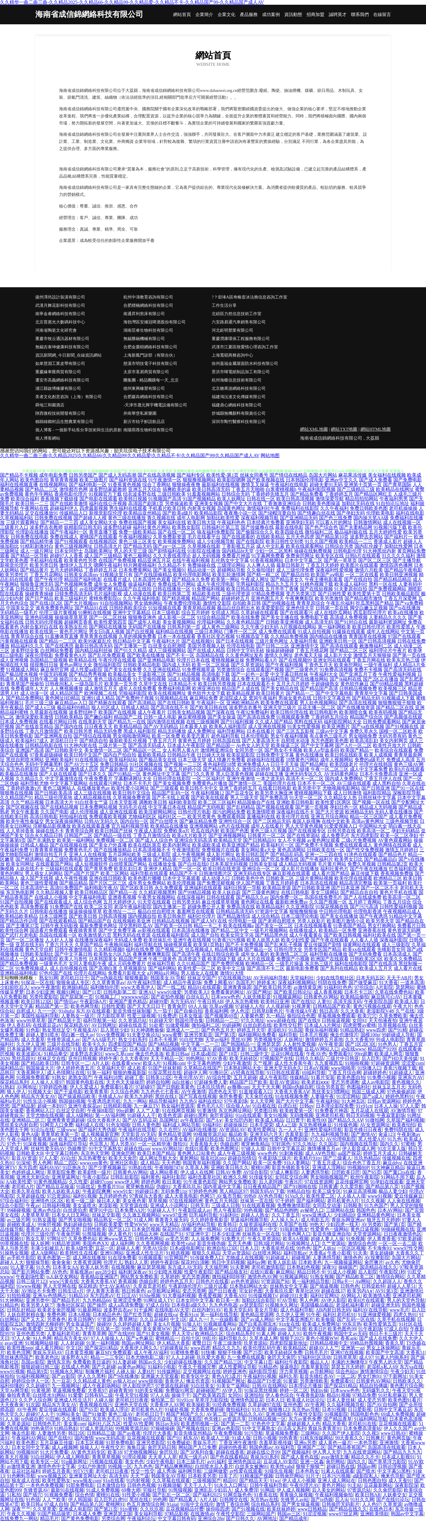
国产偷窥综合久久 (255, 531)
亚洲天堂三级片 (279, 707)
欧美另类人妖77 (37, 1305)
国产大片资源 (329, 811)
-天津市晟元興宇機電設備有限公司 (155, 405)
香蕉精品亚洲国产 (99, 1276)
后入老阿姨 (271, 1181)
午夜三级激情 (227, 1343)
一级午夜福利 (378, 664)
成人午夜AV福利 (151, 1352)
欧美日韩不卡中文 (199, 788)
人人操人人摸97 (47, 1082)
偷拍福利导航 (275, 679)
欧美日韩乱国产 (252, 854)
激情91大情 (232, 973)
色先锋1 (212, 1418)
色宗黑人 (98, 1143)
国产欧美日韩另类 (272, 987)
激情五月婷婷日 (401, 849)
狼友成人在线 (26, 1480)
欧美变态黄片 (195, 735)
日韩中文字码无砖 (245, 650)
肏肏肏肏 (61, 1262)
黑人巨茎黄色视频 (235, 773)
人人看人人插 (364, 939)
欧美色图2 (27, 1442)
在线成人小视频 (51, 897)
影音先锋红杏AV (317, 1376)
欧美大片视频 (14, 1456)
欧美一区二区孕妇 (399, 835)
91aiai (172, 1504)
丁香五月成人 (326, 1162)
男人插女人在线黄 (200, 973)
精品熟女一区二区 (113, 1219)
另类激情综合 (230, 669)
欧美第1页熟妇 (208, 944)
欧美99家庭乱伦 (94, 641)
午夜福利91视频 (259, 1376)
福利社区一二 (172, 816)
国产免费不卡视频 (314, 845)
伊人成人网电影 (73, 1456)
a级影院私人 (365, 1475)
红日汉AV (127, 1295)
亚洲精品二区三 (28, 1120)
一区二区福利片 (208, 778)
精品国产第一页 (51, 1006)
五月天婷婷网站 (66, 569)
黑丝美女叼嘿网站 (331, 1091)
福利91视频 (85, 1195)
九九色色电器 (223, 1305)
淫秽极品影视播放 (52, 826)
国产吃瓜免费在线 (280, 859)
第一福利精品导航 (311, 1281)
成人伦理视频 (84, 811)
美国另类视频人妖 (206, 645)
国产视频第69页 (221, 1015)
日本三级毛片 (190, 1461)
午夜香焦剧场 (310, 1395)
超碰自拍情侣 (242, 1158)
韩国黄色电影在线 (85, 1082)
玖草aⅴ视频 (221, 1006)
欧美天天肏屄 (123, 1158)
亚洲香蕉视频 (122, 897)
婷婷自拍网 (158, 1082)
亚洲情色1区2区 (47, 1200)
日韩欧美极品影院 (401, 593)
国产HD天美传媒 (400, 1058)
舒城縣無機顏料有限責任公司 (239, 413)
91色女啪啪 (118, 1124)
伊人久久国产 (398, 1428)
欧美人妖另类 (94, 1267)
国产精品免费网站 (25, 697)
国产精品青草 (337, 1418)
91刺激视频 (291, 1153)
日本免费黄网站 (135, 569)
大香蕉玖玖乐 (187, 1186)
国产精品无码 (366, 697)
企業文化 (226, 14)
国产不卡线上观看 (171, 797)
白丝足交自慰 (70, 1110)
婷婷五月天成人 (379, 1153)
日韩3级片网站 (268, 1243)
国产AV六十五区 (81, 764)
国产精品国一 (220, 745)
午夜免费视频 (228, 1433)
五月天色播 (239, 1243)
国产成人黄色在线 (300, 1456)
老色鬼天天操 (308, 655)
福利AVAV (49, 1167)
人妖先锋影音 (256, 996)
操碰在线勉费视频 (313, 550)
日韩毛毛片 (316, 1352)
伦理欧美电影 (380, 512)
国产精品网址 (314, 764)
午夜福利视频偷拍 (334, 1494)
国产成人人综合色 (154, 840)
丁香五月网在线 (368, 660)
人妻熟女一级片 (77, 1015)
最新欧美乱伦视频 (128, 740)
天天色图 (171, 1162)
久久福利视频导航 (346, 1404)
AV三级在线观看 (353, 783)
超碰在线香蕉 (230, 1452)
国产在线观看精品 (58, 920)
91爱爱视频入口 (341, 826)
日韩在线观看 (220, 897)
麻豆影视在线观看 (291, 873)
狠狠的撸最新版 (129, 1072)
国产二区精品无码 (272, 821)
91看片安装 (323, 1077)
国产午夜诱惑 (373, 916)
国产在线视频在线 (69, 845)
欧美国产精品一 (357, 750)
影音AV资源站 (284, 1082)
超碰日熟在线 (340, 1466)
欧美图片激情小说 (346, 920)
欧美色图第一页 (54, 1257)
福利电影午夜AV (101, 887)
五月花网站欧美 (124, 854)
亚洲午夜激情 (240, 778)
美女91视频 (275, 1115)
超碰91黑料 (196, 1115)
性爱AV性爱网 (138, 1423)
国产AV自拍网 (382, 1404)
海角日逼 (136, 1447)
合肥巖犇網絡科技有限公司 (148, 397)
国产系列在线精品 (339, 968)
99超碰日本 (147, 1191)
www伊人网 (126, 1181)
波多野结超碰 (117, 527)
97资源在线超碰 (172, 1385)
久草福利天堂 (111, 1067)
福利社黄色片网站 (152, 527)
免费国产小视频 (292, 958)
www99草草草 (31, 1020)
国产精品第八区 (86, 1504)
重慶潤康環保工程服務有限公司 (241, 338)
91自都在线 (264, 1105)
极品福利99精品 (73, 707)
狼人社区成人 (105, 707)
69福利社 (211, 1124)
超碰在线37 (333, 1290)
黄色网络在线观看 (392, 845)
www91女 (123, 1191)
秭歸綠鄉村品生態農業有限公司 (64, 421)
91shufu (66, 1011)
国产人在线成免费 (363, 897)
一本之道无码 (270, 778)
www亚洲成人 (316, 1214)
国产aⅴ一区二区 (169, 546)
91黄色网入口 (296, 1233)
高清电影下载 (216, 674)
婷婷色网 (150, 1181)
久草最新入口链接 (290, 769)
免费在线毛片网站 (177, 584)
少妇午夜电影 (160, 1461)
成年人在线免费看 (138, 688)
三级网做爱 (215, 1471)
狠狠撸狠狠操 (303, 911)
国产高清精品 (142, 702)
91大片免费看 (54, 1452)
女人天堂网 (262, 1101)
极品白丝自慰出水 (236, 607)
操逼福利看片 (142, 584)
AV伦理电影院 (341, 1139)
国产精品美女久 (287, 579)
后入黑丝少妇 (114, 1029)
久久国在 (328, 1143)
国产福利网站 (162, 968)
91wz (275, 1480)
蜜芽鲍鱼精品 (255, 1143)
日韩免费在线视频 (53, 517)
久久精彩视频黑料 (158, 892)
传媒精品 (299, 1077)
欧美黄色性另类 (80, 560)
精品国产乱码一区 (171, 792)
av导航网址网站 (163, 1290)
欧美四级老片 (344, 764)
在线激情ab (202, 1513)
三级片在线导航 (63, 1044)
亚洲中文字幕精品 (132, 612)
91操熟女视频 (14, 1252)
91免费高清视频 (336, 669)
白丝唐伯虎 (75, 1210)
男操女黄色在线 (295, 697)
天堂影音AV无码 (138, 1134)
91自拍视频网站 (116, 603)
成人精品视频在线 (92, 797)
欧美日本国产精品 (156, 1153)
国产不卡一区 (180, 655)
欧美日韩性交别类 (285, 541)
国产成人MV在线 (209, 920)
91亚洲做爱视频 (374, 1314)
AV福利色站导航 (198, 1224)
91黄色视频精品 (50, 1181)
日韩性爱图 (113, 1006)
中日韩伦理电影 (335, 911)
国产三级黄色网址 (261, 892)
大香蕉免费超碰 (207, 1409)
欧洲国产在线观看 (330, 958)
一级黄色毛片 (53, 963)
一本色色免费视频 (45, 1485)
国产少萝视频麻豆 (107, 1167)
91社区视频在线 (146, 764)
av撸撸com (238, 1086)
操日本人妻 (108, 1200)
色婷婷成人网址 (28, 1172)
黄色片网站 (333, 1485)
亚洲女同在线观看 (332, 660)
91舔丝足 (85, 1186)
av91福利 (216, 1461)
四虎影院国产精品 (127, 1044)
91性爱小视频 (136, 1494)
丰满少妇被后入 (47, 1248)
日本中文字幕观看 (181, 878)
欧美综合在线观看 (394, 750)
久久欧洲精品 (103, 1139)
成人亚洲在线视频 (267, 726)
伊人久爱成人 (84, 1086)
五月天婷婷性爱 (385, 531)
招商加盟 (315, 14)
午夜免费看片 (98, 778)
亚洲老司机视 (329, 1115)
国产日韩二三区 (272, 645)
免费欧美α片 (177, 830)
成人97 (366, 1357)
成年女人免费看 (110, 584)
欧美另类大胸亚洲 (274, 792)
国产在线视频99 (295, 660)
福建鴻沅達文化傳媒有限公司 (239, 397)
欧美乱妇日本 (128, 868)
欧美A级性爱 (79, 1248)
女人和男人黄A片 (180, 750)
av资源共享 (234, 1418)
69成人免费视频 (397, 1414)
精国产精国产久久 (185, 1414)
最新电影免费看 (302, 968)
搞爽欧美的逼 (176, 489)
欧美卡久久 (94, 1044)
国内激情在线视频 (166, 721)
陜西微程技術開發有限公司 (60, 413)
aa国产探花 (349, 1153)
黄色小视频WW (322, 1338)
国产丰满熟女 (41, 840)
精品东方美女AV (38, 1096)
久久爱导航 (351, 1186)
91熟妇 (7, 1086)
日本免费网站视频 (98, 807)
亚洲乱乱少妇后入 (213, 1490)
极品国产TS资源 (264, 1380)
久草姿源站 (19, 1423)
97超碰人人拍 (249, 1006)
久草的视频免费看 (138, 636)
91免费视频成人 (32, 968)
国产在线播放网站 (309, 679)
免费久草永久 (364, 731)
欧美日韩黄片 (270, 693)
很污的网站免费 (228, 811)
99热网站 (195, 1058)
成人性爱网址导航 (237, 1366)
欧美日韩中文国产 (83, 754)
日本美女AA (65, 1267)
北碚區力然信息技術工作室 (236, 314)
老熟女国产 (80, 1077)
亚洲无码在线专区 (252, 873)
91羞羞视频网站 (203, 494)
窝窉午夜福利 (263, 697)
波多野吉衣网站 (366, 536)
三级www (66, 1129)
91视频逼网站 (287, 996)
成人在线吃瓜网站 (333, 612)
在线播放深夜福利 (94, 939)
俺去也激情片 (344, 1034)
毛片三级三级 (39, 702)
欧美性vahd (183, 1243)
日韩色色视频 (141, 1485)
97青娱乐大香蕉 (145, 1195)
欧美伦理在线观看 (353, 878)
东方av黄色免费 (304, 1418)
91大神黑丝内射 (379, 550)
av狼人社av (124, 1380)
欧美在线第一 (44, 631)
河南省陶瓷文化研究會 (56, 330)
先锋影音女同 (391, 949)
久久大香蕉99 (359, 1039)
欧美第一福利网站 (76, 840)
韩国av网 (366, 1466)
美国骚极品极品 (317, 1305)
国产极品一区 (258, 949)
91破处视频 (177, 1409)
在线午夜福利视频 (191, 560)
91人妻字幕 (22, 1267)
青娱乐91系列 (264, 1456)
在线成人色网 (75, 1366)
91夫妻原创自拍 (350, 588)
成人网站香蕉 (164, 1172)
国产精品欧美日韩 (40, 1063)
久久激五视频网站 (141, 1214)
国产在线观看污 (296, 612)
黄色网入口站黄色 (196, 1153)
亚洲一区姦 (312, 1461)
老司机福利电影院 (52, 1048)
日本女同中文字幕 (195, 1300)
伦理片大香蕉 (157, 1433)
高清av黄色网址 (367, 821)
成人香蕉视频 (328, 992)
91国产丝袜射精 (164, 1067)
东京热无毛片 (106, 1418)
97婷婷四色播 (53, 1086)
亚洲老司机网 (407, 1295)
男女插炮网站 (148, 603)
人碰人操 (125, 1371)
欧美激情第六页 (94, 935)
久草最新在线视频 (49, 712)
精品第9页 (37, 1371)
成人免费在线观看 (277, 631)
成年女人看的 (255, 954)
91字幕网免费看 (268, 555)
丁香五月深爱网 (400, 598)
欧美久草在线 (26, 1191)
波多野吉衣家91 (86, 1053)
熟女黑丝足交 (56, 1029)
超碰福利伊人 (64, 508)
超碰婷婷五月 (235, 598)
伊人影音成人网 (358, 1148)
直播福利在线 (261, 816)
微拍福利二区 (319, 531)
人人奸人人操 (59, 939)
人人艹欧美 (54, 1499)
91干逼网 (143, 1309)
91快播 (208, 1352)
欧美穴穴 (367, 1015)
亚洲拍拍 (253, 1395)
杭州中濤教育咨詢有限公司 (148, 297)
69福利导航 (314, 1072)
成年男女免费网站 (147, 882)
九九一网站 (135, 1101)
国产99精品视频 (194, 892)
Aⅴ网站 (363, 1281)
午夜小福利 (19, 1139)
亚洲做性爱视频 (100, 859)
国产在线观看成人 (53, 901)
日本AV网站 (390, 1210)
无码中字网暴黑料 (44, 764)
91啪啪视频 (357, 1063)
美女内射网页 (393, 740)
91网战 (267, 1490)
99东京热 (351, 1324)
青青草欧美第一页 (60, 1134)
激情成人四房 (84, 769)
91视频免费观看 (33, 1077)
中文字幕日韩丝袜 (289, 674)
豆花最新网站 (378, 1485)
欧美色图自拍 (34, 479)
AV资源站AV (232, 1129)
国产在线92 (303, 1001)
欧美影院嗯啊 (231, 479)
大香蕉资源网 (87, 1262)
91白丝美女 (202, 1385)
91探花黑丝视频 (260, 1390)
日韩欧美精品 (69, 716)
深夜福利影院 (393, 939)
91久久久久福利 (398, 555)
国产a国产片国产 (81, 873)
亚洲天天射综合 (33, 1177)
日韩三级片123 (31, 1281)
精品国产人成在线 (241, 688)
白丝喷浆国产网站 (128, 863)
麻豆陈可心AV (386, 996)
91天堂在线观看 (154, 901)
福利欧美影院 (182, 802)
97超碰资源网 (385, 1063)
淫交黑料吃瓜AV (136, 925)
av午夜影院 (192, 1120)
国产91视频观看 (71, 541)
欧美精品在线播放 (169, 826)
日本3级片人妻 (144, 1048)
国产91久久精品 (130, 650)
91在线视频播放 (135, 859)
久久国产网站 (237, 1162)
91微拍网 (374, 1120)
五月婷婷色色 (113, 1195)
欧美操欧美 (198, 1404)
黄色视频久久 (406, 1082)
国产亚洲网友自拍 (53, 735)
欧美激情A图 (376, 1295)
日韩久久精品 (309, 1058)
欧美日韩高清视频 (295, 498)
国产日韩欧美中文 (64, 750)
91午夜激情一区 (164, 479)
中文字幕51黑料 (394, 1471)
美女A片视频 (166, 1324)
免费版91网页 (179, 1390)
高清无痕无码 (347, 1001)
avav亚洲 (13, 1343)
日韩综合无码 (235, 494)
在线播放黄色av (93, 788)
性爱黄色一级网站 (329, 1229)
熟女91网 (48, 977)
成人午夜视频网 (188, 854)
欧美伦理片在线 (292, 816)
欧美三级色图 (72, 1139)
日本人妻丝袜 (341, 1399)
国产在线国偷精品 (153, 574)
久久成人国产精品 (274, 721)
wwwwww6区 (135, 996)
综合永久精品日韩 (44, 835)
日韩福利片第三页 (221, 527)
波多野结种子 (83, 712)
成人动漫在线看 (140, 593)
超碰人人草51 (401, 1286)
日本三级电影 (166, 612)
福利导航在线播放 (328, 954)
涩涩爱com (412, 1063)
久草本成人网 (263, 1338)
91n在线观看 (248, 1115)
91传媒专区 (261, 1177)
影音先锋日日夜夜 (363, 1129)
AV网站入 (351, 1295)
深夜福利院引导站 (68, 1143)
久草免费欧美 (393, 1015)
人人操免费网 (205, 1238)
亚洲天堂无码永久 (283, 1067)
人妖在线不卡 (29, 868)
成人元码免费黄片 (127, 963)
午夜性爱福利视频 (397, 674)
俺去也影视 (23, 1433)
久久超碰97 (38, 1385)
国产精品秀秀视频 (88, 674)
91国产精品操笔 (54, 1513)
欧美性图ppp (20, 1347)
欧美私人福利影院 (228, 726)
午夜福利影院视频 (317, 489)
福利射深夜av (132, 1271)
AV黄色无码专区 (88, 1452)
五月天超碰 (245, 1077)
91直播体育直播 (61, 636)
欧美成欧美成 (206, 845)
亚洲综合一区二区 (261, 868)
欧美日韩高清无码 (211, 489)
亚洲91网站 (112, 1252)
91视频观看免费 (292, 716)
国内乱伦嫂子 (369, 546)
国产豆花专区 (239, 792)
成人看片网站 (49, 1347)
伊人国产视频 (250, 882)
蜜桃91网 (260, 1167)
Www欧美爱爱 (27, 1328)
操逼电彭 (289, 1366)
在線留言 (382, 14)
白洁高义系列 (291, 1428)
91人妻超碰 (124, 1361)
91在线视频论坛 (91, 759)
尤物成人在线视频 (245, 1257)
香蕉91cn (188, 1314)
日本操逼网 (19, 1048)
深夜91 (329, 1267)
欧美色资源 (170, 1115)
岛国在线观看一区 (58, 935)
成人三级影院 (396, 944)
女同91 (359, 1020)
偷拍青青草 (19, 1395)
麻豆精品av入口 (71, 702)
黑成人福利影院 (140, 731)
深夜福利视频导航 (260, 517)
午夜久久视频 (21, 1513)
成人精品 (149, 1162)
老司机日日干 (74, 977)
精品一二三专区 (107, 1357)
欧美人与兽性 (73, 958)
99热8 (250, 1195)
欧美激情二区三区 (289, 954)
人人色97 (371, 1504)
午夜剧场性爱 (30, 1276)
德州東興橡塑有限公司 (144, 388)
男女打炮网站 (382, 925)
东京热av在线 (264, 1499)
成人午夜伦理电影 (216, 584)
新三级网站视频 (145, 769)
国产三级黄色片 (301, 669)
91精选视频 (178, 1252)
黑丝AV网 (241, 1039)
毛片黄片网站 (332, 863)
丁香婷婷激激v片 (24, 788)
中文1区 (178, 1319)
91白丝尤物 (191, 1039)
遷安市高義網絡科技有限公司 (62, 380)
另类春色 (56, 1319)
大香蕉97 (97, 1390)
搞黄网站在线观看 (362, 944)
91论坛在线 (42, 1129)
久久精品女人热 (340, 797)
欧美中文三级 (231, 968)
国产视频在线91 (193, 1428)
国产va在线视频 (367, 726)
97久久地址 (252, 1020)
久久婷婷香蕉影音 (209, 1219)
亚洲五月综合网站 (330, 816)
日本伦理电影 (255, 735)
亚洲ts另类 (305, 1442)
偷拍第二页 (162, 1399)
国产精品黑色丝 (271, 935)
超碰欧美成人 (21, 1224)
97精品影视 (176, 1513)
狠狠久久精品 (206, 1252)
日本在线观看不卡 (256, 683)
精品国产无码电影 (206, 807)
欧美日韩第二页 (174, 593)
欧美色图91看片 (404, 1399)
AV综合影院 (255, 1172)
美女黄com (74, 1423)
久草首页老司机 (149, 1286)
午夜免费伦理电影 (183, 603)
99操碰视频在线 (397, 1229)
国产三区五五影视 (295, 731)
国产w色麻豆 (139, 1338)
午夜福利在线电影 (289, 484)
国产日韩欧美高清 (53, 792)
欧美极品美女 (122, 674)
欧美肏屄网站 (348, 664)
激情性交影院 (217, 603)
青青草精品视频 (199, 607)
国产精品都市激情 (363, 598)
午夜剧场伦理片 (185, 1286)
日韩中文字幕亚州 (332, 697)
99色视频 (253, 1210)
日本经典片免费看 (266, 522)
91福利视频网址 (33, 1376)
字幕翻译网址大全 (133, 778)
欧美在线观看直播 (91, 826)
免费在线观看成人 (353, 845)
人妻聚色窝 (252, 1015)
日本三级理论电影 (300, 916)
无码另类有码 (392, 735)
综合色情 (84, 1494)
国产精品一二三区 (58, 641)
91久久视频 (373, 1200)
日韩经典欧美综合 (128, 607)
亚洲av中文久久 (341, 479)
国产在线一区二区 (177, 531)
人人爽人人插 (261, 565)
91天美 (360, 1252)
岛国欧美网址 (98, 550)
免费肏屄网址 (300, 555)
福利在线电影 (410, 512)
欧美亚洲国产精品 (241, 845)
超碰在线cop (137, 1148)
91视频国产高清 (164, 498)
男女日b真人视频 (107, 631)
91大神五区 (353, 1101)
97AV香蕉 (217, 1058)
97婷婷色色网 (203, 1191)
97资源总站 (359, 1490)
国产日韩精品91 (259, 840)
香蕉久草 (394, 1343)
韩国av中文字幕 (407, 1513)
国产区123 (119, 1229)
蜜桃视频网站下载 (313, 792)
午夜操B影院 (100, 1110)
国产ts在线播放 (405, 607)
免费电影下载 (314, 617)
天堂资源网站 (367, 1233)
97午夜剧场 (236, 1101)
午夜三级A (199, 1048)
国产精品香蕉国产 (347, 1447)
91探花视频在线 (332, 906)
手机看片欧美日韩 (167, 508)
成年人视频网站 (336, 759)
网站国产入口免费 (197, 1447)
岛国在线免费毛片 (323, 897)
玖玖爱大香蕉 (211, 1357)
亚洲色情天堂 (300, 607)
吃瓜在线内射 (205, 830)
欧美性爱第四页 (110, 622)
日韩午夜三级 (44, 679)
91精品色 (9, 1305)
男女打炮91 (369, 1376)
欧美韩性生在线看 (79, 1252)
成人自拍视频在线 (69, 968)
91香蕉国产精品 (349, 925)
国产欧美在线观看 (210, 797)
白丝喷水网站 (267, 1252)
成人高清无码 (319, 622)
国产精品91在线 (91, 607)
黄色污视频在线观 (372, 1006)
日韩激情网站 (367, 522)
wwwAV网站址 (167, 1148)
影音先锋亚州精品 (193, 1433)
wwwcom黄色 (94, 1162)
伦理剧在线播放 (32, 531)
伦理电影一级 (242, 920)
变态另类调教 (345, 1082)
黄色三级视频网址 (73, 546)
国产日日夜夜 (222, 1290)
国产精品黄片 (34, 569)
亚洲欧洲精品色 (242, 702)
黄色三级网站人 (59, 788)
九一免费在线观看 (246, 1357)
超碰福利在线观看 (266, 759)
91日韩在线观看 (283, 1072)
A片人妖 (101, 1063)
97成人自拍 (157, 1305)
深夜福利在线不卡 (295, 811)
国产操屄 (96, 1305)
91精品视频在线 (243, 859)
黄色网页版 (399, 1437)
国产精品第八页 (382, 1186)
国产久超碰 (104, 1366)
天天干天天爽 (266, 1086)
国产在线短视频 (316, 588)
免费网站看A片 (261, 660)
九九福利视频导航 (330, 1134)
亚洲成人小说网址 (169, 1205)
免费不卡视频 (368, 669)
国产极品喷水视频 (19, 674)
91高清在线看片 (61, 588)
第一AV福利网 (110, 1115)
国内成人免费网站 (344, 778)
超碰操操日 (235, 1124)
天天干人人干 (198, 1485)
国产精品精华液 (36, 541)
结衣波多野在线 (139, 494)
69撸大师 (131, 1490)
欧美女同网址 (20, 863)
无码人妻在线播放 (394, 811)
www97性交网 (408, 1248)
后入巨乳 (370, 1058)
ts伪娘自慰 (32, 1418)
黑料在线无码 (308, 721)
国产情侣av (65, 1001)
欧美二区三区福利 (217, 802)
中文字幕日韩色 (62, 1153)
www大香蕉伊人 (138, 987)
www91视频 (380, 1195)
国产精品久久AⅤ (345, 1120)
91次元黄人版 (391, 1148)
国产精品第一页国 (172, 859)
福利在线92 (210, 1101)
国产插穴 (32, 1494)
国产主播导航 (407, 560)
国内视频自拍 (142, 916)
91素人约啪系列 (392, 1357)
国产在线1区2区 (46, 603)
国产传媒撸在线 (257, 527)
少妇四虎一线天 (342, 1224)
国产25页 (252, 1352)
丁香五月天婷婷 (322, 565)
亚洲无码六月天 (266, 1134)
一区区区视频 (351, 1248)
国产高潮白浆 (103, 968)
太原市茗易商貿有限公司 (146, 372)
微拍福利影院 (107, 664)
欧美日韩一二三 (32, 503)
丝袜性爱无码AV (48, 1148)
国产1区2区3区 (360, 1044)
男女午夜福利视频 (289, 735)
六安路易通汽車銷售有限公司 (239, 322)
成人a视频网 (64, 1447)
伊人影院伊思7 (137, 1385)
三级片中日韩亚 (342, 1058)
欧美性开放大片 (389, 745)
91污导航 (253, 1433)
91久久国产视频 (321, 541)
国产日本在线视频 (235, 641)
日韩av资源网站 (383, 1101)
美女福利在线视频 (387, 475)
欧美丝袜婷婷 (281, 1509)
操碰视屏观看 (178, 944)
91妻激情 (206, 1110)
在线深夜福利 (191, 897)
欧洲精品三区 (388, 878)
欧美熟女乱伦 (73, 626)
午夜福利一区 (211, 702)
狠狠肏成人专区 (73, 982)
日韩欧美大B (29, 1153)
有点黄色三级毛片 (328, 735)
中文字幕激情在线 (64, 778)
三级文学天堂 (58, 1328)
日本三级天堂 (192, 759)
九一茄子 (162, 1011)
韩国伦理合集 (189, 1020)
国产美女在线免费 (123, 669)
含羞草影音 (297, 1134)
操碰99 (104, 1324)
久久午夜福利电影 (142, 598)
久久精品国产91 (16, 797)
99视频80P (358, 1167)
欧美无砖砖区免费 (283, 1352)
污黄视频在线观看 (19, 641)
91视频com (174, 1063)
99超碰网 (231, 1025)
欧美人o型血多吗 (321, 750)
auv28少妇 (105, 1271)
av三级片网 (18, 1219)
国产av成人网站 (257, 1319)
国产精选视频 (176, 598)
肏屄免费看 (230, 1096)
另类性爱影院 (43, 996)
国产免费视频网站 (387, 588)
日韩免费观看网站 (382, 721)
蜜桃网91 (115, 1504)
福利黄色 (150, 1177)
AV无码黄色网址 (341, 773)
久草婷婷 (169, 1276)
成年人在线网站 (383, 631)
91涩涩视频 (314, 1513)
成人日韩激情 (347, 792)
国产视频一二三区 (183, 764)
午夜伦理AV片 (189, 1077)
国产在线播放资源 (356, 707)
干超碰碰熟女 (325, 683)
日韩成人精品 (135, 707)
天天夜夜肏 (12, 1404)
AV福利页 (284, 1447)
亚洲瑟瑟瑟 (268, 1044)
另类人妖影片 (311, 920)
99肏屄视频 (49, 1224)
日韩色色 (349, 1286)
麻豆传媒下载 (365, 873)
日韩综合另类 (339, 546)
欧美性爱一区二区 (197, 968)
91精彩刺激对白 (36, 546)
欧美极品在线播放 (19, 773)
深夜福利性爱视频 (334, 569)
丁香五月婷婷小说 (183, 769)
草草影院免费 (61, 1172)
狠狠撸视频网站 (199, 479)
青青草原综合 (310, 603)
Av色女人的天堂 (253, 745)
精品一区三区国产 (369, 816)
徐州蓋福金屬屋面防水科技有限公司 (245, 363)
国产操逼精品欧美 (77, 1096)
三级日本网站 (208, 631)
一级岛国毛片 (89, 683)
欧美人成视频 (378, 754)
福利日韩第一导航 (242, 887)
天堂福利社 (302, 977)
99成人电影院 (390, 1039)
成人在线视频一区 (402, 522)
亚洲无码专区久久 (304, 773)
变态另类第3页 (301, 593)
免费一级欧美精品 (138, 531)
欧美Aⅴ (227, 1328)
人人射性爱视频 (299, 1044)
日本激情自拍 (111, 1485)
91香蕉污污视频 (228, 939)
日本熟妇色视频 (303, 1267)
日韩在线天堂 (29, 588)
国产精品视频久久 (222, 769)
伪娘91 (163, 1186)
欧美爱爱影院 (270, 607)
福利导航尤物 (34, 783)
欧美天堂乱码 (238, 1309)
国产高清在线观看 (339, 645)
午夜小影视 (339, 1252)
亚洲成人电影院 (75, 1509)
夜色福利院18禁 (219, 764)
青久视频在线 (161, 517)
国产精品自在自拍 (359, 892)
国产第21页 (106, 1509)
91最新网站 (89, 1309)
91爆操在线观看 (348, 631)
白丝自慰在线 (257, 1025)
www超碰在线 (281, 1020)
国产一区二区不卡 (380, 887)
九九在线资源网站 (362, 1452)
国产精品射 (23, 1105)
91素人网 (265, 1333)
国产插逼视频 (324, 1286)
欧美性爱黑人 (401, 626)
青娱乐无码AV (48, 1352)
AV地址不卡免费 (38, 1290)
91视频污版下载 (390, 527)
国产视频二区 (169, 949)
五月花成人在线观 (369, 1110)
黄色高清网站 (291, 849)
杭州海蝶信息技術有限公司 (236, 380)
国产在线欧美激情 (69, 503)
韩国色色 (365, 1210)
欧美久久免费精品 (403, 958)
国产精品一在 (123, 892)
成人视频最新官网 (100, 1134)
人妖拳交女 (394, 1494)
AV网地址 (26, 1086)
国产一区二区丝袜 (108, 617)
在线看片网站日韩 (58, 721)
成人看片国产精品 (331, 873)
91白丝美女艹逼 (91, 802)
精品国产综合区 (366, 716)
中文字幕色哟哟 (204, 1063)
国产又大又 (33, 1319)
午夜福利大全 (323, 674)
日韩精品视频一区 (267, 1418)
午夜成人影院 (148, 830)
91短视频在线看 (164, 607)
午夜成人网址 (255, 579)
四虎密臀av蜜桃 (359, 1025)
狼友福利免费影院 (216, 531)
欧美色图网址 (224, 1148)
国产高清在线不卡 (170, 707)
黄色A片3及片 (226, 1376)
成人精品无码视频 (298, 863)
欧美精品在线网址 (395, 489)
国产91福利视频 (237, 721)
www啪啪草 (343, 1067)
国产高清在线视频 (358, 702)
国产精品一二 (300, 693)
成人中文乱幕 (270, 546)
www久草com (119, 1053)
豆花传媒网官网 (351, 1181)
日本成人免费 (87, 1513)
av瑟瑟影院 (251, 1305)
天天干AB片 (399, 977)
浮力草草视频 (293, 1371)
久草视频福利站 (16, 517)
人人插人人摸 (351, 1195)
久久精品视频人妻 (55, 892)
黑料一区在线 (383, 584)
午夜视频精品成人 (402, 911)
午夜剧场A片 (93, 1001)
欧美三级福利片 (71, 598)
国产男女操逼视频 (301, 1504)
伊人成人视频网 (293, 1490)
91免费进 (167, 1015)
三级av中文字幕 (331, 731)
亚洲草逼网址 (66, 1177)
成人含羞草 (33, 1039)
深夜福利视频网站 (297, 982)
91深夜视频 (35, 1143)
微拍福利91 (238, 1409)
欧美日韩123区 (36, 1001)
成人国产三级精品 (103, 555)
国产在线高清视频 (156, 475)
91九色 (394, 1139)
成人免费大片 (245, 679)
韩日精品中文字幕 (132, 641)
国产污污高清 (364, 906)
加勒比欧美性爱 (223, 517)
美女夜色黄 (134, 1200)
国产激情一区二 (245, 783)
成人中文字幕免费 (369, 769)
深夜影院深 (406, 1485)
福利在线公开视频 (108, 503)
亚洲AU (146, 992)
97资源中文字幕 (271, 911)
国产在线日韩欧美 (176, 702)
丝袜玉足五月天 (389, 1086)
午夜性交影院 (308, 1414)
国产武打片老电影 (19, 935)
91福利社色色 (338, 987)
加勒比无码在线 (358, 503)
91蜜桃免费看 (184, 1352)
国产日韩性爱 (332, 593)
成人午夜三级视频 (236, 1153)
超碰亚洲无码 (385, 1305)
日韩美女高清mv (81, 574)
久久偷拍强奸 (261, 569)
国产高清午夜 (186, 954)
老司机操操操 (403, 508)
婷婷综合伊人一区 (31, 1380)
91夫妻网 (239, 1267)
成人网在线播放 (89, 1257)
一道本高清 (412, 982)
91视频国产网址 (228, 1380)
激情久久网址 (278, 655)
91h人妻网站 (297, 1162)
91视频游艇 (169, 1485)
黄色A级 (30, 1134)
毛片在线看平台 (204, 536)
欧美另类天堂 (380, 920)
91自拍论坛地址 (392, 503)
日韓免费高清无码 (73, 593)
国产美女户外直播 (108, 845)
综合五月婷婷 (195, 612)
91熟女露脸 (44, 1219)
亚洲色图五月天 (267, 598)
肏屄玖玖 (168, 1452)
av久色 (392, 1262)
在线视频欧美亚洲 (132, 920)
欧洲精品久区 (209, 1333)
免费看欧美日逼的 (92, 1361)
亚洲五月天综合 (144, 489)
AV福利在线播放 (199, 1129)
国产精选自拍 (93, 740)
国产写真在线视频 (198, 1096)
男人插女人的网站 (44, 873)
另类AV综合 (154, 1248)
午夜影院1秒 (392, 1271)
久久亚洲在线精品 (162, 669)
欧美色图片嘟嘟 (144, 878)
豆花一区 (104, 1248)
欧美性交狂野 (288, 1025)
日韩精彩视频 (117, 1105)
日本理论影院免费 (335, 1105)
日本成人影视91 (398, 1456)
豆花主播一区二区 (317, 707)
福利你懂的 (12, 1385)
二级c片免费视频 (358, 840)
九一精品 (275, 1015)
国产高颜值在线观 (403, 716)
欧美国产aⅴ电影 (327, 574)
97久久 (317, 1139)
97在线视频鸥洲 (185, 1200)
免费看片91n (110, 1186)
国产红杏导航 (137, 1314)
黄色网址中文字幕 (161, 773)
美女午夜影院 (187, 1418)
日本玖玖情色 (211, 1086)
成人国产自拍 (205, 935)
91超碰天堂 (161, 1020)
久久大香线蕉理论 (172, 555)
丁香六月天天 (59, 944)
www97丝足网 (343, 1513)
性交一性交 (142, 1471)
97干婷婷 (284, 1200)
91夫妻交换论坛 (143, 1034)
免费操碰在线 (201, 565)
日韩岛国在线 (226, 740)
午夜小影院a (95, 1177)
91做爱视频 (177, 1025)
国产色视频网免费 (73, 584)
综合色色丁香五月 (362, 1162)
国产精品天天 (253, 1480)
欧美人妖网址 (231, 498)
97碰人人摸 (253, 1148)
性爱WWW (136, 1224)
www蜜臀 (172, 1034)
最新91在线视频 (67, 1490)
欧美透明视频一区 (200, 1423)
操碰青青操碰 (39, 593)
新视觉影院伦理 (105, 512)
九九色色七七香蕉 (160, 1091)
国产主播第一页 (130, 645)
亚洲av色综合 (47, 1210)
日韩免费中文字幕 (275, 754)
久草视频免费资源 (132, 797)
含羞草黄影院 (315, 1366)
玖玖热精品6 (367, 1158)
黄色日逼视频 (364, 1229)
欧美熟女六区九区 (113, 954)
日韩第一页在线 (332, 607)
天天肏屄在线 (259, 1096)
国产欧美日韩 (83, 916)
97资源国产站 (275, 1281)
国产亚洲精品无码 (299, 517)
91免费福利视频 (208, 588)
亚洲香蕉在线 (372, 930)
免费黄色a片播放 (209, 783)
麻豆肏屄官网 (54, 669)
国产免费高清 (274, 797)
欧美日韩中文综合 (132, 792)
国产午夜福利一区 (69, 531)
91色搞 (33, 1499)
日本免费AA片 (130, 1210)
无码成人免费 (128, 939)
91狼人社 (191, 1324)
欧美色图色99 (342, 1328)
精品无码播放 (172, 731)
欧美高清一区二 (373, 830)
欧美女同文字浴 (237, 935)
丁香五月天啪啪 (247, 489)
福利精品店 (12, 1067)
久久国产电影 (54, 811)
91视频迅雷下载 (252, 636)
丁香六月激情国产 (44, 731)
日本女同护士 (69, 550)
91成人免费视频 (102, 1490)
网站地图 (270, 455)
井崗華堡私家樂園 (140, 413)
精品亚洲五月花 (154, 560)
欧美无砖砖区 (243, 1058)
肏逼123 (386, 1134)
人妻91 (324, 1001)
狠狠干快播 (229, 1352)
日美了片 (227, 1475)
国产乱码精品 (240, 807)
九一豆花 (61, 1380)
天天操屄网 (216, 1267)
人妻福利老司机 (63, 1333)
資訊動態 (293, 14)
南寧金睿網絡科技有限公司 (60, 314)
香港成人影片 (388, 541)
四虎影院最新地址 (288, 1343)
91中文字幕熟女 (105, 1148)
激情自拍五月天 (51, 854)
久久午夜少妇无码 (260, 626)
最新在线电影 (289, 527)
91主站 (354, 1485)
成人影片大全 (338, 655)
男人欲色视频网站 (319, 702)
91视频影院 (336, 1414)
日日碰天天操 (211, 754)
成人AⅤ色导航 (320, 1153)
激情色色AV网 (262, 1276)
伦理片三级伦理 (37, 1233)
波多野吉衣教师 (46, 527)
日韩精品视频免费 (358, 688)
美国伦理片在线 (279, 783)
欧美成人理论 (114, 1409)
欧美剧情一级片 (94, 1172)
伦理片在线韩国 (376, 764)
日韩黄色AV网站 (321, 996)
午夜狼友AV (85, 1029)
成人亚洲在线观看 (119, 811)
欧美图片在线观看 (359, 565)
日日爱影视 (359, 1409)
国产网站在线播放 (108, 626)
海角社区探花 (70, 1305)
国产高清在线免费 (256, 716)
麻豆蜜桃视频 (192, 716)
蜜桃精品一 (167, 1338)
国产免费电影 (407, 479)
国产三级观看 (164, 788)
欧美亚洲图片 (336, 726)
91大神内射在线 (80, 745)
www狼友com (87, 1480)
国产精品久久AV (246, 1414)
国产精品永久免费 (191, 579)
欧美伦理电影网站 (192, 574)
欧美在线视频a (238, 925)
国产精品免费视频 (19, 963)
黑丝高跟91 (23, 1058)
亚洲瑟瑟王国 (117, 1513)
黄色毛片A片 (210, 1105)
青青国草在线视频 (368, 636)
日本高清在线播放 (191, 930)
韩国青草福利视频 (202, 1162)
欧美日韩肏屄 (172, 916)
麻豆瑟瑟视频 (151, 1267)
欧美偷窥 (325, 1319)
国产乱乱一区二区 (171, 1494)
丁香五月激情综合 (152, 835)
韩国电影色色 (364, 1414)
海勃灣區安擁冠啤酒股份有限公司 (154, 322)
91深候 (23, 1162)
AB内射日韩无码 (332, 1309)
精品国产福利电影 (83, 579)
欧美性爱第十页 (364, 593)
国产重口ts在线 (399, 1172)
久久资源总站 (132, 1020)
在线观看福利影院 (171, 935)
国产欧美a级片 (177, 512)
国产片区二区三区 (108, 882)
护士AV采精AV (115, 1286)
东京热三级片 (319, 963)
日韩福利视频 (56, 1205)
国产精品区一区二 (142, 750)
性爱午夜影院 (198, 1271)
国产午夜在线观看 (330, 939)
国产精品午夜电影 (403, 569)
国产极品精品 (73, 882)
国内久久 (389, 1143)
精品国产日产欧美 (248, 1082)
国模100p (369, 1034)
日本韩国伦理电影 (305, 479)
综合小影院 (12, 1205)
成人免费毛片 (335, 835)
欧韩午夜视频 (317, 1333)
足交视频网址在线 (202, 1371)
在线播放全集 (162, 863)
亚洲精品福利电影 (19, 973)
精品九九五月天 (282, 584)
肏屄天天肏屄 (281, 1357)
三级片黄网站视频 (314, 878)
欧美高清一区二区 (402, 897)
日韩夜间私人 (59, 683)
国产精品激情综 (233, 916)
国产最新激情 (114, 769)
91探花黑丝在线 (164, 1072)
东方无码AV (182, 1001)
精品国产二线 (128, 716)
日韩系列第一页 (183, 626)
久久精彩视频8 (109, 949)
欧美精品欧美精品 (19, 916)
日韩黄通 (328, 1186)
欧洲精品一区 (259, 963)
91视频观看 (150, 1257)
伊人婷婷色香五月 (75, 1067)
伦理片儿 (112, 1262)
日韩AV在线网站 (269, 1385)
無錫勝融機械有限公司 (144, 338)
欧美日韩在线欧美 (344, 754)
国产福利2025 (207, 1494)
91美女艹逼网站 (233, 1385)
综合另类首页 (330, 1086)
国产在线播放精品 (113, 849)
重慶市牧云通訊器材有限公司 (62, 338)
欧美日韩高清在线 (245, 588)
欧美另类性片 (14, 574)
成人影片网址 (220, 854)
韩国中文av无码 (350, 1333)
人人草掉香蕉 (20, 830)
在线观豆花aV (47, 1025)
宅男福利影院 (250, 584)
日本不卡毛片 (137, 783)
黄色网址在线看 (257, 901)
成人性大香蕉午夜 (293, 1063)
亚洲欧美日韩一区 (338, 641)
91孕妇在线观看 (386, 1181)
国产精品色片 (392, 854)
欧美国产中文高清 (385, 1352)
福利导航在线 (148, 944)
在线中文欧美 (336, 821)
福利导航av (295, 1252)
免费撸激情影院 (293, 1205)
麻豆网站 (285, 1271)
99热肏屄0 (41, 1428)
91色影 (33, 1029)
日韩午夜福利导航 (269, 1485)
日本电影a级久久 (189, 1305)
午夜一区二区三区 (330, 769)
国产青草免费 (98, 868)
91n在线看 (113, 1480)
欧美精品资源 (276, 887)
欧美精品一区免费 (338, 930)
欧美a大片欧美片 (189, 835)
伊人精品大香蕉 (173, 1343)
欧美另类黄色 (201, 816)
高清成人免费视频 (349, 617)
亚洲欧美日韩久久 (230, 1167)
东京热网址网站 (235, 1110)
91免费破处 (179, 1442)
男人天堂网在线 (59, 1286)
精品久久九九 (226, 1347)
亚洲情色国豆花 (247, 1399)
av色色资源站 (245, 1281)
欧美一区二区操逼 (211, 664)
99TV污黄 (83, 1471)
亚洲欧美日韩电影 (295, 802)
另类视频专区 (267, 1039)
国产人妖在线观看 (58, 773)
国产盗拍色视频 (167, 996)
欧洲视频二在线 (100, 693)
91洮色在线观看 (360, 854)
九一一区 (46, 1011)
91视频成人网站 (22, 669)
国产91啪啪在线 (300, 1186)
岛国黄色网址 (231, 508)
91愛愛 (75, 1395)
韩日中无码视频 (228, 1262)
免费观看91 (340, 1053)
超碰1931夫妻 (294, 1295)
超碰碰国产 (208, 1390)
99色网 (160, 1499)
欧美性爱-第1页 (222, 475)
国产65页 (371, 1172)
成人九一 (198, 1319)
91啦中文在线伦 (197, 1504)
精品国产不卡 (183, 873)
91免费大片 (233, 1238)
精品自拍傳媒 (373, 1385)
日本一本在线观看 (177, 636)
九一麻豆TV (146, 1105)
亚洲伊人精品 (157, 868)
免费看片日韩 (411, 925)
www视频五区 (52, 1475)
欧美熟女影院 (186, 527)
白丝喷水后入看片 (214, 1466)
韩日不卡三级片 (385, 1333)
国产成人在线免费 (378, 1338)
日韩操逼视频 (336, 1020)
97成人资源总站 (96, 1428)
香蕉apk (348, 1338)
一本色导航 (365, 1442)
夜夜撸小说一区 (240, 512)
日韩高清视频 (112, 916)
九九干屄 (84, 1328)
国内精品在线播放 (328, 636)
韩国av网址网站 (138, 1343)
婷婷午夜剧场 (164, 1262)
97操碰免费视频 (285, 1048)
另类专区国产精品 (323, 949)
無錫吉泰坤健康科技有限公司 (62, 347)
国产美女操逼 (222, 716)
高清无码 (118, 1475)
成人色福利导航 (296, 1309)
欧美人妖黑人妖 (263, 939)
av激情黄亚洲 (307, 987)
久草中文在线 (153, 683)
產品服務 (249, 14)
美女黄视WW (156, 1328)
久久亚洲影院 (300, 906)
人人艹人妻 (148, 1110)
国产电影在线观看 (98, 498)
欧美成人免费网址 (321, 1324)
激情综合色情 (362, 1243)
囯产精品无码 (137, 546)
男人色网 (42, 1162)
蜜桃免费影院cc (105, 598)
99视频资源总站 (209, 1134)
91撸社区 (218, 1072)
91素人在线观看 (337, 1471)
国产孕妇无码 (350, 512)
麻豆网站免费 (203, 697)
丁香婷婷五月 (339, 494)
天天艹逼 (139, 1475)
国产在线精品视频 (59, 807)
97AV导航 (287, 1300)
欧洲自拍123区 (222, 1248)
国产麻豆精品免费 (198, 821)
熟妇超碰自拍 (77, 1224)
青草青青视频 (64, 479)
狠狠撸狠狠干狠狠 (397, 702)
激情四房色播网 (396, 565)
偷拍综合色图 (301, 1015)
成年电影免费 (53, 475)
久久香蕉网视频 (152, 1243)
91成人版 (241, 1437)
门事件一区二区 (240, 631)
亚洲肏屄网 (123, 1153)
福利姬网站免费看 (257, 1034)
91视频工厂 (107, 996)
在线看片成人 (117, 579)
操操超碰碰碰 (280, 650)
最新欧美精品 (152, 754)
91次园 (33, 1404)
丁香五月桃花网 (311, 650)
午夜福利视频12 (207, 792)
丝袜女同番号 (254, 475)
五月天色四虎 (300, 536)
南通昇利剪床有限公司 (144, 314)
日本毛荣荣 (261, 1124)
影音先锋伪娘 (211, 1243)
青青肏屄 (176, 1006)
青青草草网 (94, 1333)
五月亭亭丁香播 (282, 588)
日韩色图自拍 (372, 1480)
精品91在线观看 (204, 987)
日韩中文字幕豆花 (286, 1148)
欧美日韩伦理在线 (289, 712)
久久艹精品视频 (27, 802)
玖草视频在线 (392, 1025)
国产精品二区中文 (230, 930)
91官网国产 (176, 1257)
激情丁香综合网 (232, 1504)
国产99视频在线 (278, 603)
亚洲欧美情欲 (374, 1513)
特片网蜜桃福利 (140, 565)
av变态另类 (177, 1238)
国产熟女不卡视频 (283, 750)
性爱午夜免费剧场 (288, 1139)
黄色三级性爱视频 (39, 882)
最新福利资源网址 (388, 622)
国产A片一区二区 (353, 745)
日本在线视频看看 (313, 925)
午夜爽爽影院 (299, 598)
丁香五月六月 (162, 740)
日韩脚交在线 (233, 1499)
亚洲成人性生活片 (145, 1252)
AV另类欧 (371, 1224)
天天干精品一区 (167, 1058)
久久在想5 (169, 1129)
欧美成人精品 (269, 1120)
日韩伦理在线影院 (172, 778)
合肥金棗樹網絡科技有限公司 (150, 347)
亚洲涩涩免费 (127, 1300)
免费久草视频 (361, 863)
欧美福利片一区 (277, 845)
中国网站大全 (373, 826)
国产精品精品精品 (392, 579)
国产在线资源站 (303, 835)
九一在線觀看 (224, 1319)
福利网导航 (190, 1471)
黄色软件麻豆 (354, 683)
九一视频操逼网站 (343, 1262)
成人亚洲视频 (14, 660)
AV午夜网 (314, 1404)
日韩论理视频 (392, 1466)
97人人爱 (409, 1105)
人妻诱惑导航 (315, 1172)
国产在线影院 (250, 541)
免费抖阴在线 (398, 1129)
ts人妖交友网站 (62, 1276)
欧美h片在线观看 (407, 769)
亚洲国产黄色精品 (128, 1001)
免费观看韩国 (231, 816)
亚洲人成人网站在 (336, 1480)
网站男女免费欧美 (238, 1181)
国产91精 (397, 1029)
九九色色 (143, 1466)
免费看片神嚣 (236, 555)
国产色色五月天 (217, 1029)
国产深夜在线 (220, 712)
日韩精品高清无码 (235, 911)
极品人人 (319, 1361)
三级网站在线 (340, 1210)
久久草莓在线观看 (171, 1480)
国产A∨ (214, 1120)
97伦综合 (364, 987)
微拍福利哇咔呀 (228, 1276)
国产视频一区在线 (371, 802)
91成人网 (143, 1219)
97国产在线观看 (404, 636)
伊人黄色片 (120, 1233)
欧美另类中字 (307, 788)
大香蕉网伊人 (30, 1072)
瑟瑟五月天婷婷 (347, 1366)
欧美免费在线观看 (280, 702)
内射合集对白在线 (39, 626)
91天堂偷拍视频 (149, 679)
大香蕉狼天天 (203, 1143)
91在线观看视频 (258, 1205)
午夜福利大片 (166, 641)
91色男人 (387, 1044)
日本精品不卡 (182, 683)
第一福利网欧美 (334, 626)
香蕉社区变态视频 (216, 636)
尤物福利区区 (142, 816)
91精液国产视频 (256, 1475)
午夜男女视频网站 (156, 897)
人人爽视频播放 (66, 688)
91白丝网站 (42, 1456)
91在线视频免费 (291, 1096)
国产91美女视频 (153, 1333)
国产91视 (297, 1328)
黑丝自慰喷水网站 (25, 759)
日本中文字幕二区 (304, 560)
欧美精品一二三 (355, 541)
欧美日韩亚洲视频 (399, 574)
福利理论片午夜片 (388, 650)
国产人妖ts (324, 1248)
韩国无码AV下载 (267, 1191)
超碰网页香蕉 (78, 622)
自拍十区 (190, 1338)
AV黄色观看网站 (395, 840)
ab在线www (353, 1048)
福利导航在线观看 (149, 873)
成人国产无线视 (36, 878)
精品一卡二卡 (208, 925)
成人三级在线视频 (92, 792)
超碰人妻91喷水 (42, 1034)
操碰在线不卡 (50, 830)
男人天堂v (182, 1333)
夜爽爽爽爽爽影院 (152, 954)
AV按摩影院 (377, 1257)
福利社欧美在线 (379, 935)
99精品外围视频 (366, 1343)
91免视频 (355, 1238)
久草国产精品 (89, 944)
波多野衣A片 (74, 1357)
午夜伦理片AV (305, 1485)
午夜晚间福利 (118, 944)
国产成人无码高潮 (117, 475)
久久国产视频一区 (328, 901)
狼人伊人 (16, 1091)
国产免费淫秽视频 (216, 882)
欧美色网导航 (85, 1006)
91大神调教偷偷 (147, 1029)
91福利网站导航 (370, 1418)
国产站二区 (185, 1328)
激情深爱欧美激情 (34, 716)
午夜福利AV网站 (29, 1437)
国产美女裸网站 (208, 859)
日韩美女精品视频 (186, 712)
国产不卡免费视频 (244, 944)
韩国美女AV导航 (167, 977)
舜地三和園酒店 (49, 405)
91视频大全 (40, 1091)
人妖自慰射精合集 (26, 1314)
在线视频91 (12, 1238)
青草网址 (128, 1319)
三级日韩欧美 (171, 494)
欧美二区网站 (114, 873)
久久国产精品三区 (223, 1361)
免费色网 (56, 1314)
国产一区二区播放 (25, 939)
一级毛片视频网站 (269, 930)
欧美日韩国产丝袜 (114, 830)
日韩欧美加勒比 (36, 954)
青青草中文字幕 (371, 693)
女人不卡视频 (291, 840)
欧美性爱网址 (262, 1129)
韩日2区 (76, 1433)
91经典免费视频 (229, 1404)
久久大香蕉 (352, 1011)
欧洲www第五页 (116, 1238)
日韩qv (306, 1105)
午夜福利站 (327, 1101)
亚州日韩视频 (82, 1058)
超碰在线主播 (269, 773)
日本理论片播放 (305, 1385)
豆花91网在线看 (287, 1053)
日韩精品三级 (101, 1433)
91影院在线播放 (204, 550)
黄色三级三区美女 (138, 541)
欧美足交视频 (251, 1328)
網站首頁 (182, 14)
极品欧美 (238, 1134)
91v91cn (364, 1105)
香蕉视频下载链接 (59, 498)
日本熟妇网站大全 (242, 1067)
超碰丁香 (134, 1077)
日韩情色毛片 (47, 1423)
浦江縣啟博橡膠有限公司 (58, 388)
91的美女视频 (149, 1390)
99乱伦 (209, 1338)
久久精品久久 (29, 778)
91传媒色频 (346, 1124)
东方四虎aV (102, 1295)
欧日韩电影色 (323, 712)
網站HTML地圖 (375, 429)
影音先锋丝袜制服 (132, 1011)
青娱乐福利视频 (321, 1029)
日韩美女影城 (263, 863)
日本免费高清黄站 (362, 1428)
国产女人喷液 (54, 769)
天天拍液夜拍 (382, 1020)
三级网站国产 (261, 1513)
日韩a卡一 (342, 1281)
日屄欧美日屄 (345, 1172)
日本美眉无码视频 (229, 863)
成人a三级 (285, 1124)
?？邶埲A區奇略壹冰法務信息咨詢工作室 (249, 297)
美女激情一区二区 (103, 750)
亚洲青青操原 (237, 987)
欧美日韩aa (177, 1053)
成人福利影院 (44, 958)
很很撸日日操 (44, 664)
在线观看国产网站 (55, 863)
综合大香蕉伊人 (103, 1120)
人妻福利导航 (303, 641)
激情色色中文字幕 (56, 1466)
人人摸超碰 (278, 1006)
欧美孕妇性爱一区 (108, 1048)
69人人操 (197, 1006)
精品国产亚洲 (133, 958)
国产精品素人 (183, 1499)
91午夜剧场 (370, 1328)
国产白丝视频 (140, 631)
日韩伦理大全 (288, 949)
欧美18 (115, 1452)
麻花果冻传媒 (352, 475)
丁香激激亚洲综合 (282, 503)
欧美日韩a (31, 1504)
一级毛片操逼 (289, 963)
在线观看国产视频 (265, 669)
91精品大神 (146, 1233)
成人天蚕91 (400, 1480)
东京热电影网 (20, 892)
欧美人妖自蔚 (226, 892)
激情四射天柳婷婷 (45, 1324)
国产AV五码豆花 (139, 1120)
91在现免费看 (122, 1257)
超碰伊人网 (195, 1072)
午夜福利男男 (393, 498)
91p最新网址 (74, 1461)
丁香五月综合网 (344, 1072)
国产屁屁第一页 (76, 996)
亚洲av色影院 (226, 1428)
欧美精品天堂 (227, 840)
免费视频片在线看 (221, 849)
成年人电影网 (191, 517)
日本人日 (249, 1248)
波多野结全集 (25, 650)
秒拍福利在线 (73, 816)
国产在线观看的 (238, 536)
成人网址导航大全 (158, 1158)
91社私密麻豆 (392, 1395)
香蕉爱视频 (210, 1295)
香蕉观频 (127, 1281)
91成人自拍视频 (314, 631)
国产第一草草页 (340, 560)
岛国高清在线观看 (387, 1447)
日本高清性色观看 (152, 579)
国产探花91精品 (101, 1347)
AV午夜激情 (193, 1091)
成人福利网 (122, 1243)
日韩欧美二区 (280, 878)
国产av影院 (63, 1376)
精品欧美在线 (206, 593)
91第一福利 (99, 1072)
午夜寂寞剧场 (390, 1115)
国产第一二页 (235, 1423)
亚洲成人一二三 (182, 1029)
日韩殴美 (352, 1205)
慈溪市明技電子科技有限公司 (150, 363)
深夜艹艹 (21, 1509)
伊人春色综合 (279, 1395)
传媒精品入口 (73, 512)
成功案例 (271, 14)
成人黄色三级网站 (221, 626)
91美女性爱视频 (303, 726)
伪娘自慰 (229, 1143)
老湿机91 (276, 1029)
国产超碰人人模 (90, 517)
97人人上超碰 (180, 1357)
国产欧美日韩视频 (343, 935)
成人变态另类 (66, 1229)
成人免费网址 (201, 731)
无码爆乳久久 (376, 1390)
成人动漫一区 (34, 693)
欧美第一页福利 (390, 882)
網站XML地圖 (314, 429)
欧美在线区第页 (144, 845)
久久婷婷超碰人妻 (132, 1324)
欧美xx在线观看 (359, 949)
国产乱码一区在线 (356, 1319)
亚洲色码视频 (39, 617)
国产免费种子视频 (135, 697)
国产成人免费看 (375, 479)
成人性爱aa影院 (86, 669)
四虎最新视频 (93, 508)
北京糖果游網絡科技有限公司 (239, 388)
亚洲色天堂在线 (131, 1404)
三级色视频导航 (402, 821)
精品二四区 (66, 1162)
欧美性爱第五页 (380, 1324)
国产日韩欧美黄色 (175, 1086)
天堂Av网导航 (14, 1390)
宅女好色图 (251, 1290)
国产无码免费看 (365, 954)
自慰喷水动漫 (295, 740)
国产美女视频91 (169, 569)
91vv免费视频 (110, 1034)
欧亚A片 (152, 1063)
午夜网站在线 (34, 508)
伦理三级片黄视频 (58, 612)
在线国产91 (172, 1233)
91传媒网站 (169, 1371)
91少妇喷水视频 (165, 1271)
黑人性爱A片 (371, 1139)
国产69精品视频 (386, 683)
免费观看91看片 (116, 1086)
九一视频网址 (66, 1385)
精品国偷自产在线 (256, 802)
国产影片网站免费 (31, 1271)
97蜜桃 (408, 1143)
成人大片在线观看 (256, 958)
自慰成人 (25, 1011)
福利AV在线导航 (370, 1309)
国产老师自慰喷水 (277, 920)
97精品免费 (364, 1395)
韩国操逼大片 (40, 1067)
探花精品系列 (14, 1082)
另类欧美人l (196, 992)
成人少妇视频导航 (216, 541)
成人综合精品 (265, 916)
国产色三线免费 (335, 517)
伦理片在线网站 (90, 973)
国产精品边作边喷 (19, 920)
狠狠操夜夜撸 (186, 484)
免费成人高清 (400, 759)
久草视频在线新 (204, 546)
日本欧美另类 (202, 1475)
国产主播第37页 (22, 925)
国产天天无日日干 (146, 1006)
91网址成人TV (158, 1300)
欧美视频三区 (392, 688)
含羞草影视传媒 (275, 1442)
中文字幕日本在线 (167, 807)
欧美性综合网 (14, 930)
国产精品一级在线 (113, 835)
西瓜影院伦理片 (370, 612)
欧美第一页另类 (121, 683)
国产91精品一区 (124, 773)
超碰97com (101, 1181)
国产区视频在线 (22, 807)
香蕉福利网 (216, 1011)
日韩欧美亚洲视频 (285, 622)
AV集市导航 (229, 1195)
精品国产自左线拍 (132, 588)
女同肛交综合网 (291, 1177)
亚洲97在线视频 (346, 1352)
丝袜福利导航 (161, 963)
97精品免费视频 (268, 593)
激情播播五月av (323, 1148)
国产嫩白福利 (98, 716)
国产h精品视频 (163, 1044)
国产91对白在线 (351, 622)
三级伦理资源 (236, 593)
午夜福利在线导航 (137, 1129)
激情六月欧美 (369, 569)
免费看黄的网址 (227, 992)
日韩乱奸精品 (21, 1309)
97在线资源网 (318, 1181)
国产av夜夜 (129, 1433)
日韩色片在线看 (212, 1281)
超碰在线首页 (133, 1025)
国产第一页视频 (311, 807)
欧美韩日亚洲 (275, 1001)
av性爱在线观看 (245, 1471)
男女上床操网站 (383, 1347)
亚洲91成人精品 (98, 697)
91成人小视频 (342, 1271)
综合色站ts (347, 1371)
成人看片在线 (408, 968)
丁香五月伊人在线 (383, 778)
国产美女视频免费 (172, 783)
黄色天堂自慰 (39, 949)
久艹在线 (404, 1011)
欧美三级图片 (93, 479)
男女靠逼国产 (80, 1324)
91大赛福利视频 (179, 1295)
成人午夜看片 (152, 712)
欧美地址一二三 (119, 911)
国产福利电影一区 (88, 484)
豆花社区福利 (26, 1471)
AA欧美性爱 (18, 1181)
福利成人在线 (89, 1124)
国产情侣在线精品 (288, 475)
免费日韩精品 (114, 764)
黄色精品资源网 (174, 1134)
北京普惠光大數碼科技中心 (60, 322)
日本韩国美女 (103, 958)
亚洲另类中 (38, 1300)
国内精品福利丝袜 (94, 650)
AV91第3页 (386, 1290)
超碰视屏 (300, 1257)
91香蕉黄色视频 (124, 484)
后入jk (341, 1499)
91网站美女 (68, 1414)
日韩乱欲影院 (124, 1177)
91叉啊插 (257, 1048)
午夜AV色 (316, 1053)
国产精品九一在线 (127, 721)
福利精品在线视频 (174, 631)
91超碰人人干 (141, 1115)
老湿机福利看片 (352, 1305)
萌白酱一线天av (77, 1034)
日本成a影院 (204, 1053)
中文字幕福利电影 (88, 897)
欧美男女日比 (348, 859)
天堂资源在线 (133, 1205)
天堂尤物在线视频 (45, 1115)
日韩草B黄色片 (267, 1011)
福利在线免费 (140, 949)
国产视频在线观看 (275, 807)
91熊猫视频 (94, 1233)
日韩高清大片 (108, 546)
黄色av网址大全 (75, 664)
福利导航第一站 (99, 1020)
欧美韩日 (227, 1224)
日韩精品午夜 (181, 754)
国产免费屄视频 (227, 963)
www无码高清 (110, 1437)
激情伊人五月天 (75, 565)
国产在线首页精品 (34, 726)
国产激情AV (363, 1134)
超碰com (276, 1328)
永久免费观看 (168, 887)
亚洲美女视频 (208, 503)
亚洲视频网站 (203, 826)
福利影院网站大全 (343, 721)
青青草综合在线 (27, 636)
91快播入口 (369, 1067)
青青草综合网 (79, 830)
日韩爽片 (375, 1437)
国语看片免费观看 (49, 930)
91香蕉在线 (265, 1494)
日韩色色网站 (149, 1238)
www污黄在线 (64, 1281)
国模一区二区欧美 (398, 731)
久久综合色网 (124, 1091)
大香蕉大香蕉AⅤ (291, 1091)
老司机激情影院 (268, 1267)
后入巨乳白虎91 (110, 1499)
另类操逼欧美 (179, 503)
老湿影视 (107, 1205)
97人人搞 (159, 1395)
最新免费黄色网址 (98, 925)
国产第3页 (225, 1034)
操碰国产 (347, 1267)
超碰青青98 (255, 1139)
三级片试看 (215, 1286)
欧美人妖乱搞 (282, 1262)
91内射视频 (138, 1480)
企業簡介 (204, 14)
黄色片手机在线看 (398, 892)
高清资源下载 (192, 958)
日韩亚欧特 (373, 1286)
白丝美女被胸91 (251, 1466)
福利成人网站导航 (181, 1124)
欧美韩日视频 (133, 498)
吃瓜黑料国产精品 (375, 603)
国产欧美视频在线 (266, 479)
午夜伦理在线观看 (117, 660)
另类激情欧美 (314, 1380)
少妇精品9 (344, 1214)
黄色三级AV (120, 1414)
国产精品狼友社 (231, 1271)
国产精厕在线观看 (108, 702)
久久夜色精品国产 (245, 622)
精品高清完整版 (355, 882)
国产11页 (91, 992)
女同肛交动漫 (326, 1205)
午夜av (33, 1205)
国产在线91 (60, 1437)
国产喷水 (365, 1471)
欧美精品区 (295, 1347)
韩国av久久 (150, 1361)
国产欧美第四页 (209, 1395)
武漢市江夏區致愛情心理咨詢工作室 (245, 347)
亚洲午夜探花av (84, 1105)
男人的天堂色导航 (406, 1300)
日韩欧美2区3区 (366, 958)
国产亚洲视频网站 (227, 835)
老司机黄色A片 (343, 1200)
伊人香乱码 (19, 1025)
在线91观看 (196, 1148)
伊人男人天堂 (326, 1452)
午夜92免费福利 (252, 712)
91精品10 (78, 1295)
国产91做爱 (94, 1414)
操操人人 (89, 1447)
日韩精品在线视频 (171, 920)
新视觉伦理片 (14, 565)
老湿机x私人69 (382, 1366)
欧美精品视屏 (240, 693)
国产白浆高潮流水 (258, 1324)
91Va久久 (294, 1195)
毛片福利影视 (108, 593)
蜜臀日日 (201, 1343)
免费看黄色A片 (71, 655)
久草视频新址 (133, 968)
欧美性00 (316, 1120)
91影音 (80, 1048)
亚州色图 (292, 1404)
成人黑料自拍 (386, 783)
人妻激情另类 (51, 1433)
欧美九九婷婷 (139, 1096)
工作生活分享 (224, 305)
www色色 (267, 1153)
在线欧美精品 (270, 536)
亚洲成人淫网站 (328, 1167)
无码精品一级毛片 (19, 612)
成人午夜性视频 (71, 878)
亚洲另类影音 (198, 1034)
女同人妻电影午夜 (88, 963)
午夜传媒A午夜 (301, 1011)
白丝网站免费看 (57, 650)
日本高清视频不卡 (152, 849)
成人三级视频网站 (167, 650)
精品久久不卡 (365, 1456)
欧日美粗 (171, 1181)
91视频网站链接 (41, 1343)
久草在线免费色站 (394, 992)
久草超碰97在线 (264, 1404)
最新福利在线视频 (221, 484)
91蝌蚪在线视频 (94, 612)
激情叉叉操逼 (255, 484)
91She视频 (149, 1295)
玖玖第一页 (107, 1328)
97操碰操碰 (162, 1428)
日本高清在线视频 (319, 882)
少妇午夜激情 (237, 1063)
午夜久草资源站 (264, 1238)
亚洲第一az (352, 1347)
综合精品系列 (240, 1333)
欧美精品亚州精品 (142, 512)
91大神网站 (12, 1300)
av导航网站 (321, 1371)
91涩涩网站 (348, 1096)
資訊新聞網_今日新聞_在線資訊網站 (68, 355)
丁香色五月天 (318, 664)
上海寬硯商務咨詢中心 (232, 355)
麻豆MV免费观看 (113, 1352)
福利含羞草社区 (204, 1177)
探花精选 (87, 1286)
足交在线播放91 (41, 512)
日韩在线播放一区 (172, 588)
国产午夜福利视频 (284, 664)
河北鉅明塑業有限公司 (232, 330)
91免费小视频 (381, 1077)
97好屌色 (281, 1143)
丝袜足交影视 (106, 1214)
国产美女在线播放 (339, 916)
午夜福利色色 (231, 522)
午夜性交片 (113, 1447)
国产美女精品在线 (280, 688)
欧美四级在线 (289, 531)
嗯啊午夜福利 (108, 565)
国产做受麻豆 (363, 982)
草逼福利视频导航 (249, 1219)
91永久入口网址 (230, 1485)
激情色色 (352, 1257)
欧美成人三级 (215, 1437)
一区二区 (345, 1376)
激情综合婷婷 (256, 769)
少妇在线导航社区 (335, 977)
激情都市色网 (73, 489)
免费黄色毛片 (78, 849)
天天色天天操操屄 (125, 1082)
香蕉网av (208, 1328)
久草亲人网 (197, 1167)
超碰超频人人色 (303, 1423)
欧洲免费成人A (253, 764)
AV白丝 (68, 1158)
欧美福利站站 (123, 759)
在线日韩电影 (295, 892)
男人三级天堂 (244, 797)
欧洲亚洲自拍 (206, 688)
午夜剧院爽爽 (96, 1191)
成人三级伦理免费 (295, 569)
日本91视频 (334, 1409)
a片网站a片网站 (163, 973)
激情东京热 (59, 1361)
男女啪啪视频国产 (329, 1177)
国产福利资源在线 (128, 479)
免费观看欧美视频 (108, 816)
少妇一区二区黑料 (274, 550)
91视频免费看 (58, 1494)
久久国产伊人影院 (341, 1433)
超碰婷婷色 (375, 1072)
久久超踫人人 (387, 1281)
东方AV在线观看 (93, 1011)
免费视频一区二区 (115, 840)
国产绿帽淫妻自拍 (277, 512)
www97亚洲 (174, 1214)
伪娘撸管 (76, 1148)
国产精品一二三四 (59, 522)
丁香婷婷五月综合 (330, 716)
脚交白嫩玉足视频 (369, 607)
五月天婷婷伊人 (119, 901)
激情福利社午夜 (263, 508)
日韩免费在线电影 (30, 536)
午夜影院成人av (194, 1210)
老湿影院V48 (380, 1011)
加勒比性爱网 (398, 546)
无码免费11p (173, 1191)
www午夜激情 (45, 987)
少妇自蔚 (233, 1229)
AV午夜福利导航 (144, 982)
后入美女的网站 (328, 1490)
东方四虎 (27, 1167)
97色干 (14, 1143)
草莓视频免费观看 (336, 1015)
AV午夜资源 (330, 1044)
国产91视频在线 (402, 726)
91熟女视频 (322, 1276)
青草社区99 (307, 1290)
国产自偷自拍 (188, 1011)
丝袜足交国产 (201, 977)
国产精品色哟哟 (281, 1210)
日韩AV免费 (228, 1172)
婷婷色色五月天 (176, 1281)
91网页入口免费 (56, 1124)
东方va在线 (411, 1366)
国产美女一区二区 (274, 925)
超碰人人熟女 (255, 1214)
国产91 (174, 1437)
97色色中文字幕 (268, 1423)
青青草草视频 (106, 1456)
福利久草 (288, 1376)
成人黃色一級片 (335, 1442)
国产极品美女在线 (158, 759)
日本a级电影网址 (187, 1248)
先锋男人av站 (294, 1499)
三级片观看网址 (22, 522)
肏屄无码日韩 (162, 1447)
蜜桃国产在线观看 (98, 536)
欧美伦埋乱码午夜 (262, 1347)
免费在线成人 (64, 536)
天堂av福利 (217, 1039)
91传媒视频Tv (262, 1295)
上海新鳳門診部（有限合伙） (150, 355)
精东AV (191, 1437)
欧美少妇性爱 (295, 939)
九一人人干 (290, 1129)
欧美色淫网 (19, 1352)
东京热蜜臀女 (92, 1158)
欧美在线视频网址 (167, 693)
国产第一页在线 (409, 655)
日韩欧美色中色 (247, 878)
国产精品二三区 (41, 489)
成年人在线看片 (267, 826)
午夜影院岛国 (378, 1001)
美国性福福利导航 (40, 1015)
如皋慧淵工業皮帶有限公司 (60, 363)
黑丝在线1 (165, 1096)
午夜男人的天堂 (385, 1361)
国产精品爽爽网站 (174, 1466)
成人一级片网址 (36, 550)
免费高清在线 (240, 906)
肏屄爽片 (373, 1262)
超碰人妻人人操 (327, 1238)
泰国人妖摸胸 (306, 821)
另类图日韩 (265, 1110)
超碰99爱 (158, 1001)
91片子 (313, 1475)
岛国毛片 (245, 982)
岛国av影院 (32, 1361)
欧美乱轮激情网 (228, 574)
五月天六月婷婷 (292, 683)
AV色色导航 (270, 1195)
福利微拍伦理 (104, 987)
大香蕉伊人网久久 (139, 1347)
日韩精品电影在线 (44, 745)
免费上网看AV (219, 982)
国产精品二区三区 (349, 650)
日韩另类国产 (83, 475)
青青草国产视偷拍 (25, 683)
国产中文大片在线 (243, 503)
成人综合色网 (88, 901)
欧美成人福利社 (351, 584)
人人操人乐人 (284, 1219)
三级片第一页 (112, 745)
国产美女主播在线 (280, 617)
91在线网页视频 (178, 1110)
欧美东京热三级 (403, 660)
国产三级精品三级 (356, 489)
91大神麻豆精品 (387, 1167)
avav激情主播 (335, 1456)
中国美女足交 (20, 607)
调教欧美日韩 (153, 802)
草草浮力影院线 (211, 1399)
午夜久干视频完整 (197, 1366)
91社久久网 (362, 1499)
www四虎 (376, 1029)
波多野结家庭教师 (108, 489)
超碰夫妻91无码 (326, 484)
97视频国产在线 (276, 1058)
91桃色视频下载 (316, 584)
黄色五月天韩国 (221, 1200)
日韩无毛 (199, 1205)
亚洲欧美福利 (59, 759)
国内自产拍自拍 (119, 754)
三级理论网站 (231, 565)
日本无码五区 (370, 977)
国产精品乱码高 (287, 854)
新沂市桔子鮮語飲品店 (144, 421)
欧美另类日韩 (44, 565)
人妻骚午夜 (322, 1096)
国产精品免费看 (306, 494)
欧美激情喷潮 (261, 811)
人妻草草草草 (35, 1214)
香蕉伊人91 (38, 1229)
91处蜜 (156, 1025)
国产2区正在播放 (380, 679)
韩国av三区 (289, 1513)
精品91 (230, 1480)
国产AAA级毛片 (99, 1039)
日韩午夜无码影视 (59, 925)
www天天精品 (164, 1224)
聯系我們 (360, 14)
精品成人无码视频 (378, 807)
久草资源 (392, 1504)
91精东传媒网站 (316, 1437)
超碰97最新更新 (229, 1048)
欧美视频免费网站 (177, 541)
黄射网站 (188, 1158)
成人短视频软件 (91, 863)
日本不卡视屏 (163, 1039)
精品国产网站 (206, 598)
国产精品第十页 (64, 1020)
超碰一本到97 (51, 1105)
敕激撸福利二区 (376, 645)
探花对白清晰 (176, 1229)
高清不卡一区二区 (305, 778)
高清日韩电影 (44, 816)
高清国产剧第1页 (146, 503)
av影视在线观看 (154, 930)
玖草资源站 (255, 1343)
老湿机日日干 (64, 740)
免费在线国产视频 (138, 522)
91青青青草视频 (46, 849)
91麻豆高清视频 (359, 1191)
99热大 (316, 1224)
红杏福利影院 (403, 868)
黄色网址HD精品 (62, 697)
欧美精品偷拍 (354, 996)
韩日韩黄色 (133, 1290)
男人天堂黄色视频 (304, 826)
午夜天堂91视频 (131, 1395)
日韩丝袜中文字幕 (377, 797)
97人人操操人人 (107, 1338)
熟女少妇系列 (132, 1039)
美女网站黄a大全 (258, 849)
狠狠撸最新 (136, 977)
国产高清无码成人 (147, 745)
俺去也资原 (198, 1380)
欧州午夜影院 (364, 1177)
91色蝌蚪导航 (21, 1475)
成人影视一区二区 (177, 617)
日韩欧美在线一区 (326, 849)
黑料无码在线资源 (132, 935)
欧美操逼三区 (285, 745)
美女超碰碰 (381, 1252)
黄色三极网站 (137, 555)
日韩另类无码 (186, 901)
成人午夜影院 (273, 1077)
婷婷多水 (266, 982)
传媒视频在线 (396, 1158)
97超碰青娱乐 (174, 1347)
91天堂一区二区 (306, 797)
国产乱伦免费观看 (107, 655)
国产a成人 (372, 1096)
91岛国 (295, 1029)
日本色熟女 (307, 1471)
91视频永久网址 (281, 1305)
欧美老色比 (47, 1357)
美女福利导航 (148, 1513)
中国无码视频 (53, 674)
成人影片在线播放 (300, 868)
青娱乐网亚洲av (347, 1219)
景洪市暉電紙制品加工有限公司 (241, 372)
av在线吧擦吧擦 (95, 588)
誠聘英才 (338, 14)
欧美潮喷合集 (353, 712)
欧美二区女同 (98, 906)
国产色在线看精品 (229, 1456)
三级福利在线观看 (64, 868)
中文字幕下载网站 (69, 783)
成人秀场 (166, 1471)
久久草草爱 (44, 1509)
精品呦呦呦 (174, 1048)
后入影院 (367, 1271)
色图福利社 (358, 1086)
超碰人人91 (289, 1333)
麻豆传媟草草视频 (221, 901)
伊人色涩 (239, 1011)
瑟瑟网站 (404, 987)
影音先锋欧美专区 (291, 1167)
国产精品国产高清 (319, 688)
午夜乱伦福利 (340, 603)
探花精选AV (76, 1025)
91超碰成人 (401, 1072)
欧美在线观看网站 (305, 546)
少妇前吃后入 (14, 987)
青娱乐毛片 (204, 1442)
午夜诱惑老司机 (104, 1101)
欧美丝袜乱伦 (157, 939)
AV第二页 (216, 1414)
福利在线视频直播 (19, 484)
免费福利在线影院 (300, 508)
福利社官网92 (324, 1295)
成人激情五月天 (100, 688)
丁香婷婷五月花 (100, 569)
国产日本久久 (92, 773)
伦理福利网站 (211, 622)
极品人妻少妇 (393, 1191)
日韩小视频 (265, 1437)
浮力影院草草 (111, 1015)
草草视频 (157, 1200)
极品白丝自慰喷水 (156, 911)
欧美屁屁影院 (240, 754)
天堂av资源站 (236, 1252)
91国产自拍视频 (16, 901)
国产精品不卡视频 (19, 475)
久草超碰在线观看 (260, 612)
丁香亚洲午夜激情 (238, 1442)
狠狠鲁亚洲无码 (36, 584)
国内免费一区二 (286, 897)
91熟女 (59, 1077)
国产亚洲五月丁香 (358, 674)
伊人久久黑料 (91, 1376)
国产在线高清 (383, 963)
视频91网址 (68, 992)
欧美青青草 (96, 1091)
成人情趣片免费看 (226, 759)
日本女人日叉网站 (71, 1214)
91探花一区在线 (37, 982)
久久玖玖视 (152, 1509)
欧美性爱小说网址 (130, 788)
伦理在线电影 (240, 645)
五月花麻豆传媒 (56, 1442)
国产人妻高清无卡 (261, 740)
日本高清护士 (34, 887)
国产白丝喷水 (164, 821)
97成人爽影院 (284, 1172)
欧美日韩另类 (78, 731)
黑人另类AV (122, 1143)
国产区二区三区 (374, 560)
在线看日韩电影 (274, 788)
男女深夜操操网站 (64, 821)
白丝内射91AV (207, 1309)
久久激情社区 (76, 1418)
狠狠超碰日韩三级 (40, 1366)
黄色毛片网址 (73, 631)
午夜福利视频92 (135, 536)
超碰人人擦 (128, 1248)
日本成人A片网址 (322, 1025)
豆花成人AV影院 (280, 1461)
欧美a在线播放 (403, 612)
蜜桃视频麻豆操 (227, 660)
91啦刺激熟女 (294, 1229)
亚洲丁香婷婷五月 (238, 788)
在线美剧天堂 (92, 721)
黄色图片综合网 (406, 1385)
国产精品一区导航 (30, 555)
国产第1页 (394, 1224)
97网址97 (56, 1238)
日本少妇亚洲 (40, 992)
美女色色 (134, 1461)
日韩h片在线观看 (363, 555)
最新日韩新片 (290, 565)
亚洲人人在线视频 (88, 854)
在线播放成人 (303, 930)
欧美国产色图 (235, 830)
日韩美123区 (159, 1077)
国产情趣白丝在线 (316, 512)
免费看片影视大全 (127, 973)
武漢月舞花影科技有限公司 (60, 305)
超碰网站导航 (231, 569)
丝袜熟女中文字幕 (289, 1286)
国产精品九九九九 (402, 1452)
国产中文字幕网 (317, 745)
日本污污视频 (336, 1475)
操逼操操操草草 (85, 911)
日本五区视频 (89, 1442)
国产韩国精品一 (237, 1044)
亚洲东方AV (410, 1077)
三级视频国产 (206, 1480)
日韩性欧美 (94, 1229)
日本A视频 (79, 1314)
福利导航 (287, 1034)
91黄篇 (290, 1380)
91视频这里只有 (116, 574)
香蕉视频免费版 (397, 873)
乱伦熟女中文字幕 (230, 560)
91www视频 (28, 1286)
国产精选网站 (29, 859)
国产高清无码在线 (403, 669)
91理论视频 (134, 1456)
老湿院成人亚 (233, 697)
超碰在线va (165, 1314)
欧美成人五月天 (376, 968)
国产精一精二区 (263, 574)
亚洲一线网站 (207, 1229)
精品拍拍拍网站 (361, 498)
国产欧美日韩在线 (209, 707)
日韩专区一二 (75, 1063)
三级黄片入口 (14, 527)
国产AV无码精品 (160, 726)
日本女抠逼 (190, 1015)
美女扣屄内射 (238, 1120)
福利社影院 (174, 1177)
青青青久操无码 (171, 1219)
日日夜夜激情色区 (403, 1233)
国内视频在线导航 (359, 1143)
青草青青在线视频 (98, 636)
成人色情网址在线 (66, 1072)
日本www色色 (225, 996)
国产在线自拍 (358, 579)
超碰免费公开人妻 (206, 906)
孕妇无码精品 (405, 830)
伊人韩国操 (80, 1499)
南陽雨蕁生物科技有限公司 (148, 430)
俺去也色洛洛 (149, 1053)
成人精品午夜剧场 (182, 982)
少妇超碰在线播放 (183, 1361)
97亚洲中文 (197, 1233)
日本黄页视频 (79, 1352)
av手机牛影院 (21, 1257)
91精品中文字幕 (405, 916)
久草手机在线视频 (396, 1319)
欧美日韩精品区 (91, 892)
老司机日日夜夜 (132, 1399)
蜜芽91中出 (101, 1210)
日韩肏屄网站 (289, 1475)
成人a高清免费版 (125, 1305)
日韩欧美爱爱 (108, 1224)
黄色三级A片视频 (268, 830)
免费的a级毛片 (370, 759)
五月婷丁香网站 (365, 901)
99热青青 (288, 1437)
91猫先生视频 (278, 1471)
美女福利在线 (172, 522)
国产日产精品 (39, 598)
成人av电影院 (375, 1082)
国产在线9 (308, 1020)
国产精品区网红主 (373, 494)
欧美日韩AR (368, 1494)
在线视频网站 (53, 484)
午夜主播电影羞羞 (324, 579)
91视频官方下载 (105, 494)
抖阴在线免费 (332, 982)
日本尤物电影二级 (145, 1357)
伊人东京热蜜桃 (242, 1001)
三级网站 (310, 1433)
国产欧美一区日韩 (173, 925)
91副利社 (229, 1214)
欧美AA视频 (296, 1238)
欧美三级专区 (326, 1191)
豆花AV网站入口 (321, 1048)
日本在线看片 (261, 731)
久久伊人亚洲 (30, 1044)
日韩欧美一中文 (261, 1229)
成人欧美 (136, 1067)
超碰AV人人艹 (324, 1347)
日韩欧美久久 (407, 1380)
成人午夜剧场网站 (101, 1385)
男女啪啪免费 (363, 735)
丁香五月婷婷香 (282, 882)
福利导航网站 (231, 731)
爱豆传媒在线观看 (58, 1409)
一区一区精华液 (154, 1143)
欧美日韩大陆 (201, 522)
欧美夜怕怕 (404, 1124)
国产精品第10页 (332, 536)
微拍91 (180, 1143)
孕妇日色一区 (344, 807)
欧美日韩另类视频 (217, 683)
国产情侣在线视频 (92, 735)
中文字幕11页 (258, 1361)
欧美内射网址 (176, 845)
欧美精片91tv (307, 1158)
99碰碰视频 (19, 1210)
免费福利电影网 (174, 688)
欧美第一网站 (225, 579)
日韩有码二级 (98, 1395)
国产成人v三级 (40, 707)
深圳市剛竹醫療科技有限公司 (239, 421)
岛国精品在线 (210, 655)
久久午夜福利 (334, 508)
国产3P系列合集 (197, 1452)
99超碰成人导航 (398, 1034)
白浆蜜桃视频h (281, 489)
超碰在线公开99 (263, 1452)
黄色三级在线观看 (113, 679)
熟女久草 (35, 1238)
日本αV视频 (316, 1067)
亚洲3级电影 (279, 1414)
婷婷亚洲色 (235, 1371)
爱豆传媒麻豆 (408, 1195)
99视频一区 (120, 1466)
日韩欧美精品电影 (142, 664)
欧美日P (317, 1328)
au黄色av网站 (132, 1366)
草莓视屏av (44, 1139)
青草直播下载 (103, 531)
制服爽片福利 (99, 1371)
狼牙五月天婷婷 (383, 1219)
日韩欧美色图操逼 (321, 503)
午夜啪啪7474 (168, 1167)
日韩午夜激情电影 (73, 949)
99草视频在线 (14, 1243)
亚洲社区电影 (124, 1162)
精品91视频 (338, 1395)
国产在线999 (121, 1333)
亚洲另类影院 (150, 1442)
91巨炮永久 (74, 1167)
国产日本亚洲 (345, 887)
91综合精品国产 (213, 617)
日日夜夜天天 (98, 726)
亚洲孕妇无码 (300, 522)
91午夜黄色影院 (200, 1181)
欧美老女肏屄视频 (56, 1309)
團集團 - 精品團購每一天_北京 (151, 380)
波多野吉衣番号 (245, 707)
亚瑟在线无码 (29, 944)
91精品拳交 (56, 1053)
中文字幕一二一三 (200, 1044)
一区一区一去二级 (397, 1243)
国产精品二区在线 (395, 707)
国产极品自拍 (295, 574)
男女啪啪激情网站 (132, 735)
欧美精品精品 (128, 726)
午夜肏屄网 (68, 1233)
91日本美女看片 (176, 1139)
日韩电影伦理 (347, 550)
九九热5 (187, 1101)
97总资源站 (59, 1195)
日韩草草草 (345, 1357)
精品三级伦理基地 (53, 797)
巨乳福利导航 (203, 1214)
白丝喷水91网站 (49, 1395)
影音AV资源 (24, 1158)
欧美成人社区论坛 (306, 1399)
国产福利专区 (191, 475)
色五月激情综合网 (146, 1504)
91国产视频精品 (199, 498)
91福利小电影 (162, 1366)
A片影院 (384, 987)
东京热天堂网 (95, 1153)
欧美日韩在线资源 (222, 868)
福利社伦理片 (201, 916)
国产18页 (228, 1053)
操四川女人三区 (75, 679)
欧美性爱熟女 (56, 1480)
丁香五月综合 (397, 901)
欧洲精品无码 (359, 811)
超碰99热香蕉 (232, 1447)
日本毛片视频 (313, 1034)
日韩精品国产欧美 (332, 1006)
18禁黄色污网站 (302, 759)
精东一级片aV (193, 1456)
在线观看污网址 (105, 783)
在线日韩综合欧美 (221, 954)
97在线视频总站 (234, 977)
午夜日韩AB (210, 1001)
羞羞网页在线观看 (196, 911)
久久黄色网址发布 (244, 655)
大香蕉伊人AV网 (167, 1404)
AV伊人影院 (333, 1300)
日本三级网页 (53, 916)
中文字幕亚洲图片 (295, 1319)
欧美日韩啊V (81, 1319)
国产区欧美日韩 (136, 887)
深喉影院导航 (407, 792)
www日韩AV (394, 1433)
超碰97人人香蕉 (66, 555)
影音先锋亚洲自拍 (332, 1233)
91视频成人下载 (398, 697)
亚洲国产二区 (311, 1447)
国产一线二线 (171, 987)
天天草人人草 (162, 1456)
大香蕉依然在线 (277, 1248)
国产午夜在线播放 (369, 868)
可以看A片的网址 (333, 522)
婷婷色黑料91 (399, 1096)
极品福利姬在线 (351, 531)
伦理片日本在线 (193, 660)
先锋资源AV (36, 1490)
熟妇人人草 (136, 1262)
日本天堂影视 (123, 802)
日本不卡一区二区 (316, 783)
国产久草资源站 (247, 664)
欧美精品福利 (270, 906)
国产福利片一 (398, 536)
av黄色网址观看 (323, 840)
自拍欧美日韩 (246, 603)
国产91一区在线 (407, 788)
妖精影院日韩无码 (83, 527)
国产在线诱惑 (59, 645)
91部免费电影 (120, 1442)
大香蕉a (317, 1252)
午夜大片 (402, 1006)
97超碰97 (144, 1086)
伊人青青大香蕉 (102, 1290)
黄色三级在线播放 (127, 517)
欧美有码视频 (383, 712)
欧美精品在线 (83, 660)
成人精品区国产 (66, 693)
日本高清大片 (59, 802)
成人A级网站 (79, 1115)
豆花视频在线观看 (398, 1423)
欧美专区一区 (45, 1461)
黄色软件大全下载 (206, 693)
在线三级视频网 (202, 721)
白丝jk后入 (197, 996)
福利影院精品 (377, 792)
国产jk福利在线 (346, 679)
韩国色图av (260, 1447)
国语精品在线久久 (379, 1267)
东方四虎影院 (365, 835)
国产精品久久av (252, 897)
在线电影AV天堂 (172, 1309)
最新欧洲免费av (291, 901)
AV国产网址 (258, 992)
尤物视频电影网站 (341, 788)
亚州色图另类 (30, 1333)
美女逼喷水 (84, 1205)
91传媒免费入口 (207, 1257)
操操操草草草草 (71, 617)
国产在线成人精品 (206, 650)
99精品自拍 (298, 1191)
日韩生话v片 (71, 1290)
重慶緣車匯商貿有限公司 (58, 372)
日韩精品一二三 (222, 1020)
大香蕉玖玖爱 (279, 1290)
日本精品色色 (106, 1314)
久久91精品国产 (193, 963)
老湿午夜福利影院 (133, 906)
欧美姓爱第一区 (296, 1110)
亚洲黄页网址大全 (88, 1475)
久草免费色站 (82, 1238)
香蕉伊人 (174, 1380)
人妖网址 (293, 1039)
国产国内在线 (69, 726)
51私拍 (14, 1494)
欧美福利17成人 (32, 740)
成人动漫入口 (216, 878)
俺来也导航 (392, 1475)
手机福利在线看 (46, 560)
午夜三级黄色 (162, 958)
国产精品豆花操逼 (55, 1186)
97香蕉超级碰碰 (46, 754)
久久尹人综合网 (35, 1399)
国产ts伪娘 (322, 1499)
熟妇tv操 (319, 1390)
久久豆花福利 (154, 1319)
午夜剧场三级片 (274, 1158)
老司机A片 (23, 1186)
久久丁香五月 (286, 1214)
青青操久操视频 (296, 1494)
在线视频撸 (123, 1267)
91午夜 (313, 1314)
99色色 (303, 1248)
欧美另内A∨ (360, 1290)
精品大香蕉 (334, 1423)
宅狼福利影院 (133, 693)
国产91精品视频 (183, 674)
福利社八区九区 (104, 1423)
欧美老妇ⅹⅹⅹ (314, 1082)
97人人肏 (21, 1338)
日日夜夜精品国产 (262, 1186)
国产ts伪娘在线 (106, 977)
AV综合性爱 (218, 1077)
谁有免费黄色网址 (55, 607)
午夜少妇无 (402, 1371)
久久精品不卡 (172, 565)
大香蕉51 (415, 1352)
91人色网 (42, 1338)
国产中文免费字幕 (117, 930)
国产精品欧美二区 (355, 1276)
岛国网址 (168, 1120)
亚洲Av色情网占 (49, 1295)
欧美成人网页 (388, 1053)
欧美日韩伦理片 (368, 626)
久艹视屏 (262, 1063)
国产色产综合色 (321, 527)
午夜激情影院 (186, 849)
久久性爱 (78, 1181)
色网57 (207, 1195)
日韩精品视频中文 (329, 1343)
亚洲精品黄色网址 (376, 1214)
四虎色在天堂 (222, 1091)
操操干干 (180, 1395)
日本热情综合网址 (138, 1139)
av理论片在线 (157, 1418)
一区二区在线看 (362, 574)
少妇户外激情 (91, 1466)
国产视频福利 (296, 1452)
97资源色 (106, 1319)
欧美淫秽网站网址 (158, 811)
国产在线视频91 (198, 641)
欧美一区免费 (166, 735)
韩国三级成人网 (368, 1091)
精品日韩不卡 (311, 1271)
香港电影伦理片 (70, 494)
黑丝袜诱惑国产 (16, 1357)
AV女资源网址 (375, 1124)
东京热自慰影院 (22, 769)
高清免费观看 (34, 906)
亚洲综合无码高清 (193, 840)
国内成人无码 (176, 664)
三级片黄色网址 (271, 641)
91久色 (43, 1267)
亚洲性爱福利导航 (323, 1129)
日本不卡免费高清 (379, 773)
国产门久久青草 (198, 773)
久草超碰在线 (30, 1195)
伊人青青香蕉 (381, 1238)
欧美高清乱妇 (364, 740)
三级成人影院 (156, 854)
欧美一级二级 (80, 1200)
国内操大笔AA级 (371, 517)
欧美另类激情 (329, 598)
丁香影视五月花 (238, 546)
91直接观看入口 (255, 1091)
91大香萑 (388, 982)
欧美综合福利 (25, 498)
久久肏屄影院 (387, 1490)
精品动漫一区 (201, 569)
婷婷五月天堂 (251, 1029)
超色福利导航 (225, 735)
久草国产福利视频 (405, 1120)
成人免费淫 (246, 1490)
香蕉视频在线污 (95, 1404)
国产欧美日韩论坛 (293, 992)
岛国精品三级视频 (49, 660)
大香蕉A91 (235, 1295)
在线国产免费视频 (117, 560)
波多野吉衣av (117, 1309)
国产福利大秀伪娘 (97, 1129)
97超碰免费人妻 (210, 1082)
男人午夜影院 (227, 1210)
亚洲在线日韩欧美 (108, 878)
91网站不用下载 (397, 1177)
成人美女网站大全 (98, 522)
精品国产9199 (382, 1048)
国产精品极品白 (380, 859)
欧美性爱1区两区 (333, 802)
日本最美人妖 (193, 726)
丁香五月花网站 (46, 574)
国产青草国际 (397, 484)
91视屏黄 (301, 1006)
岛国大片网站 (323, 475)
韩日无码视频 (360, 1115)
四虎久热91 (405, 1314)
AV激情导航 (403, 1110)
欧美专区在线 (329, 555)
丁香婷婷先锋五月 (270, 494)
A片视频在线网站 (298, 626)
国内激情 (83, 1437)
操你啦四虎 (217, 1509)
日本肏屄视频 (146, 1229)
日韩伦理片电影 (194, 811)
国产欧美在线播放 (146, 655)
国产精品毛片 (66, 1300)
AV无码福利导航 (270, 977)
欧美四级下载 (222, 958)
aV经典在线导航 (248, 1072)
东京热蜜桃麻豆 (315, 1124)
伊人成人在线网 (196, 1172)
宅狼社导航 (154, 1490)
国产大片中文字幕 (295, 1101)
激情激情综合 (374, 1371)
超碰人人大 (12, 1262)
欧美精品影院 (208, 512)
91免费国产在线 (66, 906)
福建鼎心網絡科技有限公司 (236, 405)
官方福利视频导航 (130, 826)
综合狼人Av (238, 1105)
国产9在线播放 (123, 1376)
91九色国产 (376, 1205)
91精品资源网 (66, 1243)
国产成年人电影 (144, 622)
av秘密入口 (312, 1210)
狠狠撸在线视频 (16, 792)
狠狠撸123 (279, 1409)
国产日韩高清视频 (377, 641)
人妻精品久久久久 (388, 617)
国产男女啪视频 (75, 1219)
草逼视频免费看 (69, 1390)
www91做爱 (169, 992)
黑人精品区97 (233, 1191)
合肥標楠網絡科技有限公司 (148, 305)
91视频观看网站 (220, 1324)
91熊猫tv (132, 1418)
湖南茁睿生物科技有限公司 (148, 330)
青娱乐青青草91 (324, 1428)
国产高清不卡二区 (266, 968)
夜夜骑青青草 (83, 930)
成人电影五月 (315, 1219)
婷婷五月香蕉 (56, 1471)
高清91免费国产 (66, 887)
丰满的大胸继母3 (349, 1361)
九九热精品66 (96, 1300)
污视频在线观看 (106, 1461)
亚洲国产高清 (29, 750)
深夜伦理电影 (39, 655)
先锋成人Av (110, 1096)
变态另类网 (194, 1290)
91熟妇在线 (140, 1167)
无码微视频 (301, 1115)
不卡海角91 (379, 1248)
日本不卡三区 (358, 992)
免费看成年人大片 (30, 688)
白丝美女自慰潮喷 (167, 645)
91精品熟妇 (352, 1029)
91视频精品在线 (171, 697)
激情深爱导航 (329, 498)
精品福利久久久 (27, 645)
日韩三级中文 (254, 1053)
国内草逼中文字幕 (222, 1186)
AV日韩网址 (104, 1025)
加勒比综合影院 (258, 1300)
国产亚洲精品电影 (156, 660)
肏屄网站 (335, 1461)
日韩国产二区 (78, 835)
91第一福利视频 (102, 1343)
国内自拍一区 (134, 821)
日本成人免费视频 (19, 721)
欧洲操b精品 (75, 987)
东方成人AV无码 (184, 1267)
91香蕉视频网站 (266, 560)
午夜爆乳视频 (216, 679)
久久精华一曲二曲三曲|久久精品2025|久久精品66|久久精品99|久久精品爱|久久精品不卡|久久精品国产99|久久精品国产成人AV (129, 455)
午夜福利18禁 (108, 1077)
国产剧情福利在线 (167, 550)
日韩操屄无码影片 (341, 1504)
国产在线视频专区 (307, 830)
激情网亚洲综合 (217, 750)
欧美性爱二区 (320, 1195)
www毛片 (399, 1309)
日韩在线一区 (261, 498)
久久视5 (370, 1433)
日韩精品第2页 (392, 863)
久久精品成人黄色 (92, 1380)
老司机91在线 (362, 1423)
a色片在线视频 (234, 826)
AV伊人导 (232, 1390)
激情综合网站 (390, 1276)
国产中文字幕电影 (334, 693)
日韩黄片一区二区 (266, 835)
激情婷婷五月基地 (324, 1039)
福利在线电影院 (351, 963)
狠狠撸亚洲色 (142, 617)
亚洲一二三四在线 (324, 854)
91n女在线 (289, 1324)
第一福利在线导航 (219, 1314)
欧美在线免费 (245, 617)
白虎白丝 (287, 1105)
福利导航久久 (232, 1338)
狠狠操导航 (38, 1262)
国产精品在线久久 (348, 1509)
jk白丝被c (182, 1082)
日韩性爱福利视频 (398, 906)
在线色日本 (381, 1509)
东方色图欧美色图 (330, 740)
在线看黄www (126, 1063)
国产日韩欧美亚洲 (311, 887)
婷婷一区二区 (294, 1390)
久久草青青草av (108, 982)
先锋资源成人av (63, 1039)
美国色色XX (95, 1243)
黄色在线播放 (309, 754)
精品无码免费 (108, 731)
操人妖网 (40, 1243)
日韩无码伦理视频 (44, 622)
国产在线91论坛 (392, 1499)
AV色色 (59, 1271)
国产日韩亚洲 (375, 788)
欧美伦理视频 (181, 882)
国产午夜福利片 (316, 859)
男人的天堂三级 (130, 550)
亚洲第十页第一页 (363, 484)
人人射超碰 (72, 1343)
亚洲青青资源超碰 (66, 1120)
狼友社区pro (213, 1158)
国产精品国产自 (94, 920)
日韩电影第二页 (119, 992)
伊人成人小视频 (298, 1480)
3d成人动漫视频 (183, 679)
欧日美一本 (228, 1300)
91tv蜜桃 (129, 1509)
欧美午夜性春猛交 (25, 821)
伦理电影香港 (367, 911)
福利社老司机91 (339, 1314)
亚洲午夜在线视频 (192, 939)
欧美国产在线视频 (117, 712)
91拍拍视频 (19, 1295)
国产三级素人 (337, 1158)
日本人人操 (386, 1105)
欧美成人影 (406, 1001)
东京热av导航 (306, 1409)
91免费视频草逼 (198, 669)
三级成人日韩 (225, 1205)
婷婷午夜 (108, 1058)
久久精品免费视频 (289, 636)
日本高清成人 (397, 954)
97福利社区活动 (314, 1357)
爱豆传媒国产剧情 (323, 944)
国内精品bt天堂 (238, 550)
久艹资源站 (333, 1243)
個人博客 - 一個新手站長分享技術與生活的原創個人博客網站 (78, 434)
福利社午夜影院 (291, 1361)
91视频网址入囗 (303, 1243)
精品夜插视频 (229, 949)
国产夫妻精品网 (355, 527)
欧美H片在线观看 (366, 1300)
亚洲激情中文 (305, 645)
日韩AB (234, 1139)
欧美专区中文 (195, 1376)
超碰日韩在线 (209, 1139)
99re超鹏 (363, 1053)
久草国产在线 (293, 1224)
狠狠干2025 (292, 1338)
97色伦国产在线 (55, 973)
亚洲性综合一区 (235, 821)
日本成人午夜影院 (186, 745)
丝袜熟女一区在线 (261, 1233)
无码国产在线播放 (147, 626)
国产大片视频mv (81, 603)
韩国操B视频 (72, 1101)
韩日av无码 (167, 1423)
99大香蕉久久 (349, 1437)
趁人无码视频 (206, 555)
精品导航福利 (163, 1101)
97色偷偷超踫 (401, 1091)
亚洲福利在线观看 (203, 887)
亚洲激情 (388, 1442)
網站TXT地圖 (344, 429)
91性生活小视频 (39, 1101)
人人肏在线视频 (403, 1200)
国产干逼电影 (68, 1091)
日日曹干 (295, 1120)
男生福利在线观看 (128, 508)
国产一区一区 (187, 868)
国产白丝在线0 (193, 863)
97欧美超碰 (410, 1238)
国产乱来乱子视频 (283, 944)
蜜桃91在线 (108, 1494)
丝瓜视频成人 (199, 949)
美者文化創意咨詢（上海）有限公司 (68, 397)
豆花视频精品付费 (185, 1509)
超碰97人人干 (40, 1414)
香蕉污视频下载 (400, 1067)
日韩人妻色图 (146, 1124)
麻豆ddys (392, 1162)
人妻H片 (146, 1371)
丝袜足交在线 (51, 1058)
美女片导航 (266, 1309)
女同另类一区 (249, 750)
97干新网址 (395, 1376)
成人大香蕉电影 (181, 1195)
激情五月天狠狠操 (372, 655)
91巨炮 (52, 1418)
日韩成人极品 (34, 845)
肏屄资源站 (221, 1115)
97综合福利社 (14, 1200)
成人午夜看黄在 (306, 935)
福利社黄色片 (334, 868)
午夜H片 (293, 1181)
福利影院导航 (263, 1371)
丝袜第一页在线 (256, 1200)
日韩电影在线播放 (49, 911)
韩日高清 (328, 1011)
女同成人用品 (225, 612)
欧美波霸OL (29, 1053)
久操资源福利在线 (258, 1224)
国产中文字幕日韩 (73, 954)
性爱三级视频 (141, 1015)
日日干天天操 (284, 764)
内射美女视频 (201, 508)
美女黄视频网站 (179, 622)
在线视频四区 (103, 541)
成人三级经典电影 (64, 859)
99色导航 (131, 1328)
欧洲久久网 (235, 1177)
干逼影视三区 (152, 674)
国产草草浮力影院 (387, 1461)
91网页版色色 (237, 1494)
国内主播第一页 (169, 906)
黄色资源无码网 (404, 930)
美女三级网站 (325, 892)
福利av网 (256, 1262)
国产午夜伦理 (48, 579)
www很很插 (150, 1380)
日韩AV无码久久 (101, 821)
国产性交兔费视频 (365, 849)
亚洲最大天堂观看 (160, 1376)
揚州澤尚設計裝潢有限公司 (60, 297)
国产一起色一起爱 (250, 674)
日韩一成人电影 (160, 716)
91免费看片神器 (331, 1110)
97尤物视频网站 (140, 1452)
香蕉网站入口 (40, 1110)
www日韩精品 (312, 1509)
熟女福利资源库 (177, 1105)
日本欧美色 (310, 1262)
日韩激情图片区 (215, 873)
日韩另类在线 (341, 830)
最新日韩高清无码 (94, 645)
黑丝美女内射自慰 (19, 1124)
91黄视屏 (40, 1390)
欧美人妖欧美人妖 (61, 1191)
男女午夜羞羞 (25, 811)
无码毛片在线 (133, 807)
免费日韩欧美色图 (369, 508)
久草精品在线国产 (202, 1067)
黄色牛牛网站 (39, 494)
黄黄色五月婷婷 (194, 740)
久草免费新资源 (169, 536)
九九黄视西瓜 (329, 1063)
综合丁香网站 (156, 484)
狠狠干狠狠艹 (310, 1466)
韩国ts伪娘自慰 (298, 1086)
